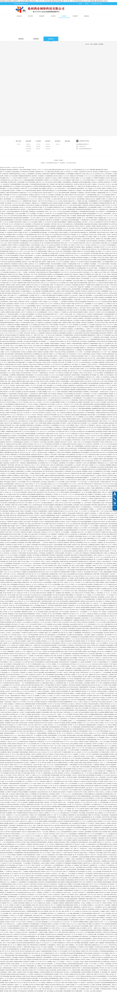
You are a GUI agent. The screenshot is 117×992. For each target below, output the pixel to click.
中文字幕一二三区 (52, 257)
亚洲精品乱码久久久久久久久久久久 (28, 199)
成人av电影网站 (28, 678)
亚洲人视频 (28, 626)
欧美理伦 (47, 234)
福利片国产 (21, 490)
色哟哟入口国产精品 (5, 798)
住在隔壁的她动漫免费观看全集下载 (11, 343)
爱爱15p (104, 439)
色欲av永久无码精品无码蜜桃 (51, 519)
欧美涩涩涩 (52, 615)
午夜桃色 (74, 251)
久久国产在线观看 (19, 228)
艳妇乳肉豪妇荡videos (15, 276)
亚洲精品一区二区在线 (57, 787)
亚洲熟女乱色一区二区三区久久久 (70, 408)
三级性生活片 (30, 888)
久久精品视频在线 (44, 649)
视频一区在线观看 (29, 716)
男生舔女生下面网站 (23, 263)
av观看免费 (39, 356)
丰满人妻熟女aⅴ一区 (70, 553)
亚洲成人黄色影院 (96, 307)
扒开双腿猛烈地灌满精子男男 (105, 203)
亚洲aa (44, 362)
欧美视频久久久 (87, 257)
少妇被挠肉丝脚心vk (75, 337)
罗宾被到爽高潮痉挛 (66, 398)
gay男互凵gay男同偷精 (54, 245)
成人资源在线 (20, 234)
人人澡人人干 (25, 634)
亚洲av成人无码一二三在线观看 (26, 655)
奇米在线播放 (85, 708)
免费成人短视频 (81, 479)
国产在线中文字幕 (74, 609)
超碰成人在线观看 (18, 521)
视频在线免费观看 (68, 266)
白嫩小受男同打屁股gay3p (48, 190)
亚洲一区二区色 (102, 274)
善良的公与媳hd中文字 (104, 664)
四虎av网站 (17, 312)
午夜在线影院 (93, 513)
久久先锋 (84, 463)
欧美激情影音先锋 (46, 395)
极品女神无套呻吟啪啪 (24, 366)
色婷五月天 (87, 714)
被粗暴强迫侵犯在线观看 (32, 859)
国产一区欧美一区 (27, 775)
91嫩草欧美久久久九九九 (55, 831)
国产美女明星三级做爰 (47, 551)
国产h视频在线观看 (55, 488)
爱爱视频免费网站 (61, 173)
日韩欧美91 (10, 245)
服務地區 (38, 148)
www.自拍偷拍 (70, 894)
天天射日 (60, 574)
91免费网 (76, 919)
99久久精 (41, 486)
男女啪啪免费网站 (64, 823)
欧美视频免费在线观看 (24, 458)
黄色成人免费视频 (95, 284)
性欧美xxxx (58, 515)
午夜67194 (111, 498)
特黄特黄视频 (56, 768)
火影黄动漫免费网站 (52, 735)
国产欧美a (17, 842)
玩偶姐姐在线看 (45, 574)
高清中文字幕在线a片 (21, 538)
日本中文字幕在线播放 (93, 527)
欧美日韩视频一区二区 (24, 213)
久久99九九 (52, 827)
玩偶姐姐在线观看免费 (74, 601)
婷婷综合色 (28, 289)
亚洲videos (52, 850)
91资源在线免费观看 (88, 794)
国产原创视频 (35, 521)
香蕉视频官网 (44, 203)
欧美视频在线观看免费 (81, 389)
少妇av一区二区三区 (9, 571)
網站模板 (86, 16)
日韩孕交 (69, 936)
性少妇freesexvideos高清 (76, 272)
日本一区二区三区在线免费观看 (94, 833)
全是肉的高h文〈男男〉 (5, 370)
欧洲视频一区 (99, 366)
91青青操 (44, 477)
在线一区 (115, 240)
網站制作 (21, 39)
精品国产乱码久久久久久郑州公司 (33, 618)
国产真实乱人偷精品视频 (105, 787)
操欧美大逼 (86, 561)
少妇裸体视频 (57, 194)
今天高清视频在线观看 (91, 194)
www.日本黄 (31, 724)
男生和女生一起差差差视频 (84, 571)
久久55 (110, 928)
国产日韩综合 (25, 347)
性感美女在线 (108, 481)
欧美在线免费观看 (68, 504)
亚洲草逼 (93, 419)
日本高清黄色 (8, 226)
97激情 (69, 423)
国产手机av (88, 620)
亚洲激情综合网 (15, 559)
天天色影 (41, 435)
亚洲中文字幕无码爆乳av (93, 448)
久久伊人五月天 (19, 756)
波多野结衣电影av (31, 737)
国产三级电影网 (81, 800)
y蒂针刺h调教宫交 (69, 525)
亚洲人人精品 (18, 253)
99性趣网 (37, 695)
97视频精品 (44, 391)
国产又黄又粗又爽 (4, 458)
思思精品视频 (84, 523)
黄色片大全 (101, 343)
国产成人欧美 (16, 548)
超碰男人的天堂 (22, 777)
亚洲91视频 (47, 599)
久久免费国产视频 (96, 735)
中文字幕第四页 (70, 645)
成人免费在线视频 (24, 383)
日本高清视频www (38, 425)
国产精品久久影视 (31, 739)
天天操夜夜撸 (75, 293)
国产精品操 (73, 387)
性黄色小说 (11, 817)
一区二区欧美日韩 (74, 921)
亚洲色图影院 (59, 295)
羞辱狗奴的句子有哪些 (95, 607)
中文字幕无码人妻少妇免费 (99, 507)
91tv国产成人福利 (78, 184)
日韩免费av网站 (48, 494)
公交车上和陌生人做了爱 (77, 592)
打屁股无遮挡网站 (67, 251)
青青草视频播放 (59, 766)
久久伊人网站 (11, 391)
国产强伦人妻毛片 (87, 184)
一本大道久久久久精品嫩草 (94, 222)
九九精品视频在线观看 (89, 599)
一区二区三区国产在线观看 (103, 263)
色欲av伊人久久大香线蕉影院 (38, 333)
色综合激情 (29, 867)
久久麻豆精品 (101, 465)
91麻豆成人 (11, 766)
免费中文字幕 (37, 724)
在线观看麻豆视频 (6, 383)
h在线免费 (45, 911)
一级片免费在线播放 (32, 416)
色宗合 (99, 666)
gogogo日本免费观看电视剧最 (87, 450)
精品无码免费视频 (46, 328)
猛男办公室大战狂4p (62, 199)
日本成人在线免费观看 (73, 877)
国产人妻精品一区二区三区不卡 (58, 446)
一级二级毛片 (98, 349)
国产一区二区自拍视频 (60, 953)
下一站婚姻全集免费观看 (65, 249)
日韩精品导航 (86, 838)
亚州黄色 (107, 257)
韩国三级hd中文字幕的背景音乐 (65, 184)
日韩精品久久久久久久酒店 (13, 268)
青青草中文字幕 (43, 817)
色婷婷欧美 (60, 773)
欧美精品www (99, 900)
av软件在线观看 (96, 243)
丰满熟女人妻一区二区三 (106, 544)
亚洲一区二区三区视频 (29, 827)
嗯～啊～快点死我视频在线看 (40, 312)
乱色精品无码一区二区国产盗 (73, 607)
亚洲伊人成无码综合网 (13, 243)
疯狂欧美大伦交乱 (69, 255)
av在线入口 (24, 173)
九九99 (88, 299)
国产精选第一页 (75, 450)
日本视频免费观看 (93, 760)
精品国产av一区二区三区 (32, 410)
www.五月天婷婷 (102, 272)
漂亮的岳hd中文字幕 (38, 785)
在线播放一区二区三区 (76, 674)
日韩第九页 (9, 247)
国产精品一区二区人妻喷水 (24, 544)
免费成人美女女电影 (75, 896)
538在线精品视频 (40, 211)
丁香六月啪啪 (51, 232)
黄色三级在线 (94, 571)
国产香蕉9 (7, 454)
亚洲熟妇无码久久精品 (80, 173)
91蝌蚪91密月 (21, 301)
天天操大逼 (74, 800)
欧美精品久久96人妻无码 (85, 381)
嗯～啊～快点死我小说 (54, 458)
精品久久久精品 (107, 425)
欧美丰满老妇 (19, 219)
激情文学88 (73, 542)
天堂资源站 (109, 903)
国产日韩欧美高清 (9, 697)
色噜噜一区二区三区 (65, 196)
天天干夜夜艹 (78, 228)
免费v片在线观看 (63, 232)
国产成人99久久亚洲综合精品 (12, 205)
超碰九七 (11, 603)
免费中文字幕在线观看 (12, 530)
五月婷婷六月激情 (76, 643)
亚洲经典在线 (40, 364)
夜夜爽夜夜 (5, 395)
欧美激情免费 (36, 670)
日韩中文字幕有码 (37, 565)
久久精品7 (2, 477)
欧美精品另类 (39, 527)
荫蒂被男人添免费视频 (71, 722)
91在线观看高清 (88, 519)
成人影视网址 (4, 278)
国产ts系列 (67, 825)
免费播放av (19, 944)
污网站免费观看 (92, 232)
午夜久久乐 (89, 243)
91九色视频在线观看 (15, 351)
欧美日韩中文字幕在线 (69, 588)
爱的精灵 (32, 370)
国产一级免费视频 (53, 632)
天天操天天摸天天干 (77, 360)
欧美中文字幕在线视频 (111, 268)
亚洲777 (15, 812)
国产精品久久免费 (53, 339)
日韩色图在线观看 (85, 375)
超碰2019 (13, 318)
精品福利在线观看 (61, 226)
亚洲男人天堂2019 (46, 446)
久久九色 (35, 599)
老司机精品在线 (46, 196)
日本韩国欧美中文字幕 (100, 639)
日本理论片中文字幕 (19, 536)
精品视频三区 (24, 699)
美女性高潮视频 (37, 398)
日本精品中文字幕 (76, 544)
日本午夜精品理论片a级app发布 (42, 875)
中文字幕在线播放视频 (8, 404)
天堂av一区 (6, 609)
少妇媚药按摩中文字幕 (64, 785)
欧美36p (33, 238)
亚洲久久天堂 (40, 890)
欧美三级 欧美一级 (102, 521)
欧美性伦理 (25, 444)
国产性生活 (30, 846)
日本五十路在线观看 (48, 385)
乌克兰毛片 (60, 224)
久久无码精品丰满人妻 (37, 647)
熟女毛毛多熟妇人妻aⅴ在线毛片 (72, 498)
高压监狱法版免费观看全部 (13, 211)
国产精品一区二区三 (69, 404)
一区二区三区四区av (29, 228)
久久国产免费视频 (69, 425)
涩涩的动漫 (41, 787)
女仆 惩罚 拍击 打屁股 (92, 268)
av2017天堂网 (103, 381)
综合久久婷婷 (73, 622)
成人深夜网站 (107, 863)
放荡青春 (75, 519)
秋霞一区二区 (62, 406)
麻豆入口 (84, 314)
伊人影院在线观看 (45, 284)
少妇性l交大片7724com (7, 863)
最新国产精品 (23, 249)
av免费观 (37, 247)
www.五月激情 (41, 517)
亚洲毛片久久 (99, 657)
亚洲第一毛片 (72, 314)
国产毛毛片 (25, 932)
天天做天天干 (112, 936)
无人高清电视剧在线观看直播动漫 (106, 951)
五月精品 (98, 561)
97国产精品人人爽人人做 (29, 402)
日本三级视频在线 (52, 534)
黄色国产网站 (10, 360)
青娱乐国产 (65, 605)
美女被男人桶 (92, 205)
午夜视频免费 (68, 861)
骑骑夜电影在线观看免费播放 (47, 808)
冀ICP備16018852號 (71, 162)
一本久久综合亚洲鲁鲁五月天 (36, 326)
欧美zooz (55, 542)
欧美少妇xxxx (113, 456)
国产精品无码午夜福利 (32, 553)
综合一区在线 (29, 421)
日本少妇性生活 (84, 733)
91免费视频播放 (58, 636)
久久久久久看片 (51, 641)
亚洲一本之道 (49, 571)
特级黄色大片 (54, 496)
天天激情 (102, 481)
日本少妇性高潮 (51, 383)
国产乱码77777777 (79, 303)
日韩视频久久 (37, 829)
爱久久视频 (71, 691)
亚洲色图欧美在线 (10, 842)
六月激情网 (25, 297)
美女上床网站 (62, 305)
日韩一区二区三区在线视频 (84, 442)
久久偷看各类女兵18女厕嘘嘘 (13, 324)
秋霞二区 (25, 921)
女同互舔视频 (34, 544)
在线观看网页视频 (44, 555)
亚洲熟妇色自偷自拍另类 (6, 450)
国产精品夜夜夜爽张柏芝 (89, 349)
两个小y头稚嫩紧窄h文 (107, 651)
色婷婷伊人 (26, 393)
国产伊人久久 (30, 559)
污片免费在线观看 (101, 500)
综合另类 (55, 175)
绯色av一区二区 (45, 245)
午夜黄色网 (101, 364)
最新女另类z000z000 (41, 592)
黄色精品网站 (21, 419)
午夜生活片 (19, 580)
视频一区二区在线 (47, 894)
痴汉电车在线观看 (24, 270)
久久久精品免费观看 (21, 882)
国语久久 (79, 419)
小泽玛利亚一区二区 (58, 494)
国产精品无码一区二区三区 (63, 523)
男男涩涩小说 (102, 892)
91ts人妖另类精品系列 (92, 530)
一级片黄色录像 (32, 272)
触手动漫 (114, 370)
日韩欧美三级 (112, 615)
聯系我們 (87, 3)
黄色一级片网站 (98, 234)
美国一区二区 (21, 618)
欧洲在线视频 (32, 391)
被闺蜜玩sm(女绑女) (66, 289)
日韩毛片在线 (27, 333)
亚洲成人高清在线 (13, 458)
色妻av (51, 888)
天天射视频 (28, 714)
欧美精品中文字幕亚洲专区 (98, 240)
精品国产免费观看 (54, 521)
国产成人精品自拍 (79, 574)
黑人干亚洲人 (88, 871)
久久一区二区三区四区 (29, 727)
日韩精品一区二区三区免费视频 (44, 624)
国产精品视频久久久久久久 (62, 615)
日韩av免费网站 (90, 217)
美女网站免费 (79, 257)
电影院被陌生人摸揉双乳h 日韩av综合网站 (40, 320)
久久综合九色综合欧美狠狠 (63, 211)
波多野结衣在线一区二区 (111, 442)
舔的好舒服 (10, 217)
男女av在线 (84, 270)
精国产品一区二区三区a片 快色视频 (44, 217)
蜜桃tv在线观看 (26, 278)
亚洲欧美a (65, 213)
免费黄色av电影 (70, 305)
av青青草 (59, 178)
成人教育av (39, 737)
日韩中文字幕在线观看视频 (56, 599)
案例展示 (64, 16)
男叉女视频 (39, 385)
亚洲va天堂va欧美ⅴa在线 (103, 232)
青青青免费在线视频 (110, 942)
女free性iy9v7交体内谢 (96, 255)
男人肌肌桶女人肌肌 (24, 949)
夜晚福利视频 (76, 913)
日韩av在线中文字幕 (38, 915)
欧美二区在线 (106, 175)
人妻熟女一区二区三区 (97, 565)
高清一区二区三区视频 (67, 276)
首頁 (91, 44)
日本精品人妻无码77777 (15, 699)
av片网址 (21, 257)
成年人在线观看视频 (74, 383)
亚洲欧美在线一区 (99, 326)
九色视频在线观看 (71, 209)
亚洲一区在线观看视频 (111, 490)
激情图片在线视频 (20, 408)
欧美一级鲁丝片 (68, 318)
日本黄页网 (81, 519)
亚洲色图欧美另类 (39, 238)
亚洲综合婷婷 (92, 561)
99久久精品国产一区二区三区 (93, 557)
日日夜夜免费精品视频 (109, 314)
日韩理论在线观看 (75, 375)
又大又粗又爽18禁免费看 (61, 190)
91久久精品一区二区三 (24, 624)
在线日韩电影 (50, 442)
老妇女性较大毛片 (54, 282)
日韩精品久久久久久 (29, 693)
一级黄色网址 (36, 257)
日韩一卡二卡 (103, 762)
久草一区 (64, 217)
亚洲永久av (37, 284)
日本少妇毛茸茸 (51, 431)
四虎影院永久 (41, 322)
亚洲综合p (31, 444)
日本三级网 (4, 634)
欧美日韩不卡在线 (31, 293)
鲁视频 (31, 366)
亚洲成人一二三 (72, 720)
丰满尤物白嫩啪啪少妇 (10, 580)
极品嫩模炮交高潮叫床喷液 (98, 408)
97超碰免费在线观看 (98, 314)
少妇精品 (112, 377)
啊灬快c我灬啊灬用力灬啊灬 (89, 358)
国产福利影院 (104, 299)
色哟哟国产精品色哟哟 (40, 270)
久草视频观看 (33, 794)
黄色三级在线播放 (9, 354)
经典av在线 (76, 852)
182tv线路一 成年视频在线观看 (69, 263)
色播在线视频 (87, 224)
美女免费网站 (88, 320)
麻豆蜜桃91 (8, 477)
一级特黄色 (53, 691)
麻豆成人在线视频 (112, 724)
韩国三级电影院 (61, 882)
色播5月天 (41, 519)
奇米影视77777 (108, 877)
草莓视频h (49, 592)
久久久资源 (70, 287)
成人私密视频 (111, 270)
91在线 (33, 178)
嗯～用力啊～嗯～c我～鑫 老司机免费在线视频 (42, 307)
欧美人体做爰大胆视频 (15, 582)
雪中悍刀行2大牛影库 (93, 720)
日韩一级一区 (77, 779)
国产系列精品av (78, 238)
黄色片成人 (11, 400)
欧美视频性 (75, 955)
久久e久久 (29, 563)
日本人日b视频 (45, 706)
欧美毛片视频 (23, 670)
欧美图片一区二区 (6, 645)
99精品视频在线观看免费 (10, 626)
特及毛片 (4, 211)
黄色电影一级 (15, 500)
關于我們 (30, 16)
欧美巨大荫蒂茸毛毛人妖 (29, 339)
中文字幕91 (52, 844)
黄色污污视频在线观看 (105, 433)
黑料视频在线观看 (20, 375)
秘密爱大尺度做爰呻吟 (38, 421)
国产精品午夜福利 (103, 523)
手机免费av (6, 898)
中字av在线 (69, 442)
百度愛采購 (28, 146)
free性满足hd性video (85, 255)
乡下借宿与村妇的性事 (108, 825)
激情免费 (78, 685)
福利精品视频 (41, 540)
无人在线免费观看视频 (34, 232)
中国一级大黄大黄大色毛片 (36, 582)
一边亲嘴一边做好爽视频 (76, 859)
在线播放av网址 (103, 525)
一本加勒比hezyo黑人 (104, 391)
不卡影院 (62, 291)
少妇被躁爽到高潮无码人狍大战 (97, 339)
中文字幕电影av (74, 812)
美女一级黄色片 (26, 607)
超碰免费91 (53, 226)
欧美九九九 (67, 534)
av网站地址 (23, 532)
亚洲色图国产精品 (96, 548)
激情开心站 (19, 905)
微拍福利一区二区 (13, 823)
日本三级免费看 (11, 326)
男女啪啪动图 (24, 400)
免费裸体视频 (30, 804)
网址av (59, 289)
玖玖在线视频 (14, 175)
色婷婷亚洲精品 (86, 354)
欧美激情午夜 (20, 590)
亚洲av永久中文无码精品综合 (51, 884)
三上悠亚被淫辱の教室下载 (40, 276)
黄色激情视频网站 (84, 509)
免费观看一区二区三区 (36, 762)
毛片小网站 (58, 372)
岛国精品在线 (86, 343)
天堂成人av (49, 293)
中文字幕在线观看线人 (111, 245)
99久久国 (111, 808)
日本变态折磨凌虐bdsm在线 (30, 234)
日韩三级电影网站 (68, 465)
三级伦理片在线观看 (59, 553)
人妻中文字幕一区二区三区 (9, 574)
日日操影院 (3, 282)
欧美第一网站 (67, 567)
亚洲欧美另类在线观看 (31, 190)
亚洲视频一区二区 (88, 379)
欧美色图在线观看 (71, 603)
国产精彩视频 (93, 375)
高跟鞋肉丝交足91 (47, 909)
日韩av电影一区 (17, 303)
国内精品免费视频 (85, 607)
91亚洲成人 (12, 666)
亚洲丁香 (37, 295)
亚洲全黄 (12, 838)
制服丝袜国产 (4, 465)
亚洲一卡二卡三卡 (67, 766)
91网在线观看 (32, 467)
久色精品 (107, 582)
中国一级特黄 (6, 345)
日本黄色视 (26, 320)
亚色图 (14, 486)
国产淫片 (94, 293)
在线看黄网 (19, 854)
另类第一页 (67, 368)
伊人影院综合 (55, 569)
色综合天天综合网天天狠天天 (15, 278)
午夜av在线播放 (12, 527)
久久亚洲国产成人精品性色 (64, 450)
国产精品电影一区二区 (12, 724)
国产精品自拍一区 (83, 955)
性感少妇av (19, 932)
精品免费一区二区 (34, 431)
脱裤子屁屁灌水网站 (71, 488)
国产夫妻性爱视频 (65, 896)
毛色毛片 (77, 425)
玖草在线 (8, 507)
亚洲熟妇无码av (23, 192)
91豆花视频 (37, 370)
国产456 (91, 234)
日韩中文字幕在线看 (48, 356)
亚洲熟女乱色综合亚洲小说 (92, 800)
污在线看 (55, 293)
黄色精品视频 (73, 192)
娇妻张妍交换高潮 (77, 366)
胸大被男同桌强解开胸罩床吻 (28, 942)
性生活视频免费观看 (104, 278)
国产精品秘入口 (109, 173)
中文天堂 (11, 536)
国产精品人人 (24, 209)
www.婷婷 (65, 697)
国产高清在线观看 (14, 207)
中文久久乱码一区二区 (33, 668)
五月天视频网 (22, 398)
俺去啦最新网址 (53, 450)
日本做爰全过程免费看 (71, 869)
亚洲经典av (30, 312)
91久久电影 (44, 947)
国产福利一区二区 (69, 911)
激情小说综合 (46, 326)
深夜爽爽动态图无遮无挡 (15, 173)
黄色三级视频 (73, 731)
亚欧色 (16, 777)
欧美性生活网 (65, 932)
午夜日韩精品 (96, 247)
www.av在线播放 (73, 789)
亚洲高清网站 (89, 331)
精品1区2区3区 (52, 523)
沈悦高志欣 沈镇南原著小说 (69, 385)
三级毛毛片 (108, 915)
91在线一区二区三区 (56, 209)
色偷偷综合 (114, 238)
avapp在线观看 (73, 624)
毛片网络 (36, 310)
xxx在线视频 (72, 429)
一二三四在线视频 (62, 301)
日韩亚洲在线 (81, 412)
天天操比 (55, 349)
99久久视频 (24, 534)
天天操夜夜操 (29, 844)
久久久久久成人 (4, 243)
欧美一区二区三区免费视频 (64, 563)
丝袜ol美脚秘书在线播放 (6, 266)
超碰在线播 (85, 360)
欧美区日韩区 (94, 597)
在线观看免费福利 (91, 341)
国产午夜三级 (58, 280)
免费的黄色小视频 (66, 576)
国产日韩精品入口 (32, 356)
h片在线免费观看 (70, 173)
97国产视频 (99, 310)
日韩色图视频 (75, 182)
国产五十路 (94, 398)
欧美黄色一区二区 (44, 844)
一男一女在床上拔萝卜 (82, 481)
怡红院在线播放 (78, 536)
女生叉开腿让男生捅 (16, 356)
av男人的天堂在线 (75, 926)
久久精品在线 (49, 557)
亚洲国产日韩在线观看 (11, 412)
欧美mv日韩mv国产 (46, 907)
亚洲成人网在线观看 (14, 240)
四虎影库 (104, 188)
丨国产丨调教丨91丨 (60, 808)
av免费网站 (9, 416)
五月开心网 (24, 563)
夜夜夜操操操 (30, 425)
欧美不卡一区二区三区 (26, 664)
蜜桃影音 (8, 551)
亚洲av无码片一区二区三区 (70, 934)
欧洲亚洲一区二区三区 (42, 507)
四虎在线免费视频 (58, 544)
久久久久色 (92, 173)
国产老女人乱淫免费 (25, 343)
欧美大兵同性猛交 (12, 435)
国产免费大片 (63, 423)
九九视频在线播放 (55, 561)
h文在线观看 (27, 460)
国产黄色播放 (92, 266)
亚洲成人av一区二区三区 (31, 584)
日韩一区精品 (90, 486)
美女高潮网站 (112, 328)
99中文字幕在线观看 (30, 182)
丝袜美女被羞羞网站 (75, 557)
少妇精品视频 (75, 284)
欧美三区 (86, 551)
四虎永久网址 (81, 586)
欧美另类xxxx (19, 727)
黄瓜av (80, 297)
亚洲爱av (46, 339)
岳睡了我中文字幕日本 (53, 249)
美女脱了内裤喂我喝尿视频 (67, 477)
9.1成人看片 (79, 900)
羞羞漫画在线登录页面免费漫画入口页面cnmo (87, 209)
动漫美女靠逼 (22, 559)
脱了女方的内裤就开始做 (56, 234)
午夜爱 (65, 414)
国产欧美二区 (69, 171)
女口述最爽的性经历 (98, 471)
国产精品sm (14, 578)
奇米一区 (78, 469)
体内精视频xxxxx (69, 829)
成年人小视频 (15, 425)
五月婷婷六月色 (18, 483)
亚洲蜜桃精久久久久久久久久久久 (62, 272)
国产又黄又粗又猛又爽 (108, 331)
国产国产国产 (14, 561)
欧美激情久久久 (10, 815)
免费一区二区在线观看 (5, 171)
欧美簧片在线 (83, 848)
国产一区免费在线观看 (42, 603)
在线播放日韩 (32, 674)
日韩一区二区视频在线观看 (110, 519)
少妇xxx (12, 576)
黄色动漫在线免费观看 (106, 819)
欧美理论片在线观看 (55, 859)
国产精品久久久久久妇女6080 (70, 295)
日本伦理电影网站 (44, 205)
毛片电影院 (85, 703)
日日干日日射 (34, 274)
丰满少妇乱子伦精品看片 (48, 754)
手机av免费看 (82, 812)
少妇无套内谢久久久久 (17, 460)
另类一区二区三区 (6, 951)
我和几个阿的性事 (36, 865)
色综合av (98, 419)
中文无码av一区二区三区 (65, 433)
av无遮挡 (10, 785)
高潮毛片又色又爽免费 (36, 643)
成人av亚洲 (70, 312)
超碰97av (61, 368)
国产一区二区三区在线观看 (90, 540)
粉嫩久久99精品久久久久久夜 (28, 475)
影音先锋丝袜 (25, 326)
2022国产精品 (67, 674)
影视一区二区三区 (22, 299)
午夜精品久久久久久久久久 (47, 532)
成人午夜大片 (28, 490)
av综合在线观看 (95, 318)
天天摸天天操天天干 (81, 915)
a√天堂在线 (64, 756)
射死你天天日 (46, 745)
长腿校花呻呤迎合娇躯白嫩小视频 (33, 578)
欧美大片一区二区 (95, 437)
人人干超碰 (42, 295)
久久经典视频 (111, 567)
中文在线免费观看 (8, 563)
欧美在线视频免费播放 (86, 521)
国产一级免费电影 (86, 287)
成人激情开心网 (29, 419)
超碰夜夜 (26, 536)
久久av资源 (15, 299)
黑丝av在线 (99, 479)
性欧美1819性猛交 (20, 626)
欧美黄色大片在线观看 (93, 584)
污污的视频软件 (22, 930)
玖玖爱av (20, 339)
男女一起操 (21, 203)
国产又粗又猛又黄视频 (75, 205)
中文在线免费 (80, 515)
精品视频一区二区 (81, 217)
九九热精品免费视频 (30, 305)
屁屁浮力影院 (76, 766)
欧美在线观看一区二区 (5, 372)
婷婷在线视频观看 (6, 578)
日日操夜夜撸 (53, 236)
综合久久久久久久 (15, 249)
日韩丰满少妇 (14, 565)
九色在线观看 (34, 301)
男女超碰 (52, 651)
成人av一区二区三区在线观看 (30, 196)
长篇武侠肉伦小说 (74, 611)
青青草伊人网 (46, 651)
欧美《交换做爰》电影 (52, 184)
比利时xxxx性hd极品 (99, 670)
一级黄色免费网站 (28, 287)
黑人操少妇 (112, 391)
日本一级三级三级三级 (104, 230)
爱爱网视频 (108, 465)
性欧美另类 (92, 636)
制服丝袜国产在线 (90, 215)
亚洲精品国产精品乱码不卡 (20, 404)
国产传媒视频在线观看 (79, 827)
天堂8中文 (13, 798)
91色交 (102, 502)
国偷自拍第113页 (91, 347)
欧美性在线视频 (77, 266)
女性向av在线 (76, 280)
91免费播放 (96, 525)
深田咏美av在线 (57, 791)
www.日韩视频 (26, 622)
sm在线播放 (17, 186)
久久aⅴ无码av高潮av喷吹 (22, 194)
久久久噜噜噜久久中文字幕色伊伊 (14, 297)
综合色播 (81, 838)
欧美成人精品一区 (97, 695)
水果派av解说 (48, 620)
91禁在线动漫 (33, 590)
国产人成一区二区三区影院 (16, 333)
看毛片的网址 (54, 469)
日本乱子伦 (14, 370)
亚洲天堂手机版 (81, 775)
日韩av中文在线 (33, 364)
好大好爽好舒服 (78, 490)
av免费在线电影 (81, 488)
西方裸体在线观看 (67, 230)
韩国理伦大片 (63, 580)
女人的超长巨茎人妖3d (9, 756)
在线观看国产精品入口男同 (104, 219)
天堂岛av (43, 714)
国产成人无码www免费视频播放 (93, 439)
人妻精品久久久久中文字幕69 (77, 261)
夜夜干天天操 (37, 287)
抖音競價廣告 (28, 148)
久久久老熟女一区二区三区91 (42, 402)
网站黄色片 (38, 714)
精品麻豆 (110, 454)
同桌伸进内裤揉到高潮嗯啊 (81, 477)
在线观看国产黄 (50, 553)
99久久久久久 (66, 205)
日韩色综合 (52, 653)
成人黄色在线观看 (37, 729)
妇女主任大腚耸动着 (76, 471)
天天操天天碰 (46, 527)
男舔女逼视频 (52, 699)
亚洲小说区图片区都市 (59, 557)
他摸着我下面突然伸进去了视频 (94, 421)
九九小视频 (110, 620)
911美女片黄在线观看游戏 (12, 255)
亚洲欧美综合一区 (56, 576)
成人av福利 (25, 483)
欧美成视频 (93, 261)
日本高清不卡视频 (70, 303)
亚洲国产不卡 (8, 410)
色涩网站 (34, 450)
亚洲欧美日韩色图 (11, 538)
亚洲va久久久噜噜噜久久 (106, 379)
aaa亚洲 (99, 509)
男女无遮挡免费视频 (56, 263)
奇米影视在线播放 (112, 676)
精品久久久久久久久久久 (109, 217)
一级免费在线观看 (20, 574)
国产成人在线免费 (104, 190)
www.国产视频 (5, 714)
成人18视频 (95, 297)
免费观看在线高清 (112, 603)
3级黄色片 (94, 184)
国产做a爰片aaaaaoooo (32, 812)
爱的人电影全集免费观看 (74, 414)
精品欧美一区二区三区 (63, 175)
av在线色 (17, 787)
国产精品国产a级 (76, 423)
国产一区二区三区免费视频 (61, 720)
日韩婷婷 (6, 368)
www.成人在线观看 (57, 624)
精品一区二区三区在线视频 (103, 194)
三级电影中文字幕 (75, 567)
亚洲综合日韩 (71, 697)
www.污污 (110, 243)
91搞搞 (66, 291)
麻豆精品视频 (39, 615)
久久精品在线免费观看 (63, 467)
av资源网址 (6, 339)
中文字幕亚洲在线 (18, 840)
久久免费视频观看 (59, 310)
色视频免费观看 (106, 310)
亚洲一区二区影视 (41, 743)
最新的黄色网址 (36, 481)
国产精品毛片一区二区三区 (65, 324)
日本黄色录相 (77, 817)
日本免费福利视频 (81, 448)
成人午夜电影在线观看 (65, 444)
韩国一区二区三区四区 (11, 282)
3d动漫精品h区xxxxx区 (57, 620)
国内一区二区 (43, 257)
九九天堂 (84, 180)
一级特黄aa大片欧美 (51, 867)
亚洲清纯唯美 (93, 467)
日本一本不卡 (53, 211)
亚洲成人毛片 (80, 251)
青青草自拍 (3, 636)
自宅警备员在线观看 (92, 835)
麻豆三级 (8, 561)
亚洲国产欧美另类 (78, 580)
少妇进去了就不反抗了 (92, 364)
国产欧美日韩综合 (95, 620)
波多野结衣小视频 (70, 180)
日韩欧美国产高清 (68, 274)
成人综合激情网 (34, 278)
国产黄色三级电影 (68, 886)
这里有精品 (109, 188)
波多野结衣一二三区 (19, 683)
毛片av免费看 (103, 402)
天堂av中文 (31, 406)
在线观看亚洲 (25, 377)
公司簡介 (18, 144)
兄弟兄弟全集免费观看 (84, 856)
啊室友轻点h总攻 (42, 571)
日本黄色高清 (51, 718)
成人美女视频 (45, 523)
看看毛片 (57, 232)
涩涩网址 (15, 903)
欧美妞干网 (30, 282)
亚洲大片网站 (53, 712)
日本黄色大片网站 (31, 768)
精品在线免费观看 (61, 540)
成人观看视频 (72, 842)
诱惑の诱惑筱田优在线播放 (21, 955)
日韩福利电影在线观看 (46, 601)
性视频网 (27, 645)
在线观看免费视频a (70, 900)
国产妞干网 (31, 219)
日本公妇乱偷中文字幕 (38, 345)
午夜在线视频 (87, 318)
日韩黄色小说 (45, 689)
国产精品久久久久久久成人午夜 (109, 226)
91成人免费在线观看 (87, 190)
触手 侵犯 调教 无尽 (97, 588)
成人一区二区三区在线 (14, 492)
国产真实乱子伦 (35, 490)
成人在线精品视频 (98, 794)
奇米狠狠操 (96, 305)
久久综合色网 (76, 320)
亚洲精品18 (30, 555)
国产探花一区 (49, 783)
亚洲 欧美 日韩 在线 (107, 657)
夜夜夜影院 (22, 205)
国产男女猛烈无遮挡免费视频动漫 (75, 953)
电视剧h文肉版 (52, 603)
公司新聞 (53, 16)
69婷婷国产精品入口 (43, 249)
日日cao (100, 184)
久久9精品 (57, 268)
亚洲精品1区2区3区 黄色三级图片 (14, 444)
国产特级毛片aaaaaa (38, 192)
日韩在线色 (108, 339)
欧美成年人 (13, 190)
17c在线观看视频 (48, 175)
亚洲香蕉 (112, 356)
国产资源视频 (16, 879)
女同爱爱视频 (61, 534)
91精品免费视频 (96, 580)
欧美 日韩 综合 (36, 282)
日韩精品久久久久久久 (19, 305)
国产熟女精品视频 (67, 360)
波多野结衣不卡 (69, 655)
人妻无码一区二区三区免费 (92, 328)
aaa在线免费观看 (48, 582)
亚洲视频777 (105, 643)
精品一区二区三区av (56, 607)
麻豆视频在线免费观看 (57, 530)
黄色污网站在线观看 (25, 569)
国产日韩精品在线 (97, 331)
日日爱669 (82, 781)
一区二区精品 (113, 592)
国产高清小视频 (113, 412)
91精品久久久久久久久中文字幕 (55, 483)
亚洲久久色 (16, 884)
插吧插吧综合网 (110, 406)
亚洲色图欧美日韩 (51, 247)
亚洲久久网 (23, 268)
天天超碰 (68, 337)
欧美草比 (84, 923)
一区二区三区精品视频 (50, 228)
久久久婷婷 (31, 699)
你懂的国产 (105, 773)
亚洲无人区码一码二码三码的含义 (106, 760)
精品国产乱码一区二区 (14, 251)
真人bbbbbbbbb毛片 (81, 406)
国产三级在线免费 (29, 548)
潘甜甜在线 (77, 903)
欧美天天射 (68, 835)
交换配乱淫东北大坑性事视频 (73, 347)
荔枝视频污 (69, 840)
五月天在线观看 (78, 597)
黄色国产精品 (76, 655)
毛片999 (95, 387)
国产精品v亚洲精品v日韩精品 (86, 316)
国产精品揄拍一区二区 (82, 175)
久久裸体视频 (106, 488)
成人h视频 (46, 435)
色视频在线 (18, 496)
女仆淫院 (104, 494)
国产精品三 (25, 666)
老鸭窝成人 (47, 454)
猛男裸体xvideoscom (33, 752)
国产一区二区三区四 (25, 251)
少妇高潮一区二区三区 (53, 406)
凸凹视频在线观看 (19, 471)
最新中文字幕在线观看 (81, 806)
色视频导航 (75, 840)
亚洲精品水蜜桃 (85, 884)
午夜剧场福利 (47, 628)
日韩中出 (81, 701)
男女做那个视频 (93, 712)
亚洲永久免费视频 (100, 358)
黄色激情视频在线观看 (54, 727)
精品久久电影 (29, 328)
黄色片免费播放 (42, 188)
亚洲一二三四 (99, 511)
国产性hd (12, 771)
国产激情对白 (57, 739)
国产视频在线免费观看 (101, 469)
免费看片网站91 (105, 419)
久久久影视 (17, 779)
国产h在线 (108, 186)
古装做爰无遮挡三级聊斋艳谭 (49, 173)
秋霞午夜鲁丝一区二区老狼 (53, 710)
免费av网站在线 (58, 429)
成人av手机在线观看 (33, 676)
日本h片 (86, 385)
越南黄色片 (66, 483)
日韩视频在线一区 (52, 452)
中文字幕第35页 (80, 873)
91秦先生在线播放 (38, 419)
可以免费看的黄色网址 (68, 335)
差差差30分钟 (65, 234)
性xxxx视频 (107, 456)
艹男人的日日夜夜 (79, 944)
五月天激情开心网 (9, 307)
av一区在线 (56, 502)
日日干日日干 (33, 458)
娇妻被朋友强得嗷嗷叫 (67, 299)
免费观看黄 (46, 345)
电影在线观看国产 (30, 375)
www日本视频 (43, 442)
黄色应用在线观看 (103, 626)
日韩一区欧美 (52, 928)
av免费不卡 (6, 536)
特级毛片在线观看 (76, 322)
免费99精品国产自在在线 (18, 643)
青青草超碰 (16, 188)
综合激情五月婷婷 (12, 182)
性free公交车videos (105, 284)
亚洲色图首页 (14, 263)
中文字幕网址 (43, 247)
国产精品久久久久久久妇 (59, 180)
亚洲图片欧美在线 (64, 561)
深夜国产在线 (14, 504)
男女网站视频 (8, 622)
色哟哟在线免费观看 (71, 419)
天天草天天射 (50, 477)
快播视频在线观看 (101, 192)
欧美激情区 (79, 628)
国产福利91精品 (27, 810)
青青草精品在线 (18, 222)
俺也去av (95, 666)
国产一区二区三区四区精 (78, 808)
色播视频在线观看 (73, 706)
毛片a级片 (41, 521)
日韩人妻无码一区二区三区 (13, 678)
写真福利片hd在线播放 (58, 203)
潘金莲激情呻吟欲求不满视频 (77, 785)
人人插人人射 (22, 565)
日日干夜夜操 (86, 592)
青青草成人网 (49, 333)
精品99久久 (20, 622)
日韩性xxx (79, 622)
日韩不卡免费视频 (93, 203)
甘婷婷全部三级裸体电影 (66, 412)
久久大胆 (35, 316)
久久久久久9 (7, 320)
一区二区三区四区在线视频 (47, 639)
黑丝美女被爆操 (79, 683)
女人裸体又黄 (110, 494)
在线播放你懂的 (44, 437)
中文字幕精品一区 (8, 620)
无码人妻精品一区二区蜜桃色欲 (79, 364)
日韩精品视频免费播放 (29, 180)
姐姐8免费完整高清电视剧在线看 (50, 255)
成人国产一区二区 (67, 494)
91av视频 (82, 320)
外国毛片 (109, 274)
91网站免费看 (4, 182)
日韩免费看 (13, 320)
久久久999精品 (29, 362)
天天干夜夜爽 (73, 215)
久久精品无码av (61, 835)
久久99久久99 (46, 538)
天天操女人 (9, 632)
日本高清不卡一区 (27, 178)
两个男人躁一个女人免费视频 (18, 507)
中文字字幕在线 (39, 314)
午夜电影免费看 (40, 869)
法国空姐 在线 (14, 645)
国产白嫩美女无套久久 (86, 655)
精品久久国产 (80, 532)
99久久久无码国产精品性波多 (63, 387)
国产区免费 (17, 280)
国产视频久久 (27, 245)
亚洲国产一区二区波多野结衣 (91, 515)
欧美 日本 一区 (14, 877)
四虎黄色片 (44, 408)
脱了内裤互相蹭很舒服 (82, 731)
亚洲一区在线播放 (74, 372)
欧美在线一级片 (53, 289)
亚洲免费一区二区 (25, 576)
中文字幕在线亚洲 (36, 224)
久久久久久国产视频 (59, 481)
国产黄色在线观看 (64, 601)
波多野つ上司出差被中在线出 (57, 284)
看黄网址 (103, 706)
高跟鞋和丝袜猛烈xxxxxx (38, 299)
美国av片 (84, 678)
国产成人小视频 (28, 509)
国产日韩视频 (107, 471)
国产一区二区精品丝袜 (55, 347)
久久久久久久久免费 (100, 622)
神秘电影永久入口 (36, 203)
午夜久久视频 (10, 295)
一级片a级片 (88, 245)
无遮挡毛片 (16, 936)
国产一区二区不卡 (5, 385)
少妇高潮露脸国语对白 (93, 201)
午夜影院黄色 (42, 781)
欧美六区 (60, 802)
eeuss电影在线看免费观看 (71, 898)
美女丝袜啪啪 (67, 555)
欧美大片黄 (112, 926)
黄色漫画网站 (108, 448)
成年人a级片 (72, 565)
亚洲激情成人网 (32, 666)
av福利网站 (7, 439)
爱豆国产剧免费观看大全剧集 (82, 578)
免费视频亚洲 (76, 907)
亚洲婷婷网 (106, 435)
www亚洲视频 (105, 345)
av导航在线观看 (62, 349)
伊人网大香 (54, 178)
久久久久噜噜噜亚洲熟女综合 (48, 953)
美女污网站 (56, 829)
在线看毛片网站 (50, 490)
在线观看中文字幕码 (100, 199)
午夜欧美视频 (22, 785)
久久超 (16, 213)
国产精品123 (95, 546)
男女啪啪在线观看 (109, 467)
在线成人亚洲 (35, 905)
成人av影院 (106, 356)
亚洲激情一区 (89, 178)
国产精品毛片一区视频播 (85, 284)
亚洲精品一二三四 (109, 287)
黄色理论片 (34, 479)
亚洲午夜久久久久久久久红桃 (98, 245)
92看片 (96, 942)
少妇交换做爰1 (102, 777)
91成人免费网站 (19, 345)
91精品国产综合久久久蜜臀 (89, 863)
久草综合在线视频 (84, 475)
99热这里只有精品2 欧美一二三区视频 (72, 201)
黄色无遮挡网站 (81, 199)
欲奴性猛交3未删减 (103, 423)
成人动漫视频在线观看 (80, 268)
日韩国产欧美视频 (99, 582)
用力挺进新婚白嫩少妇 (18, 442)
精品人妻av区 (109, 532)
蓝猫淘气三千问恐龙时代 (67, 791)
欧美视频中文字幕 (52, 565)
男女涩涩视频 (36, 555)
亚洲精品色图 (30, 398)
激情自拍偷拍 (102, 333)
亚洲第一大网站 (40, 343)
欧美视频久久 (90, 905)
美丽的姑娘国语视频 (77, 343)
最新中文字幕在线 (23, 724)
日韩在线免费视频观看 (18, 620)
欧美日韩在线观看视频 (82, 815)
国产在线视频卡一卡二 (44, 341)
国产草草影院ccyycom (82, 653)
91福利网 (50, 511)
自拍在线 (46, 414)
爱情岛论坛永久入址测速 (24, 653)
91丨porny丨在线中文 (73, 741)
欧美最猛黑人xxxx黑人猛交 (93, 270)
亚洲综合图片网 (70, 226)
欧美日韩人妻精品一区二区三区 (78, 178)
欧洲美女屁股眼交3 (21, 859)
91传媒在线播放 (15, 171)
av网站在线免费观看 (71, 217)
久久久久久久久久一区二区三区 (23, 349)
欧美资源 (74, 861)
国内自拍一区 (44, 605)
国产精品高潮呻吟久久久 (40, 731)
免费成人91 (52, 683)
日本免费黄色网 (59, 683)
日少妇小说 (79, 861)
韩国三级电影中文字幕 (67, 366)
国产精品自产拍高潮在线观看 (55, 605)
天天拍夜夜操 (8, 544)
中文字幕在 (51, 657)
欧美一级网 (61, 911)
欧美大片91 (27, 643)
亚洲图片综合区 (80, 513)
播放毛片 (108, 752)
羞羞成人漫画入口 (84, 852)
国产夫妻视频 (83, 213)
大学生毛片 (30, 404)
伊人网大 (85, 676)
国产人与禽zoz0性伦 (76, 708)
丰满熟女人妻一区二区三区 (102, 641)
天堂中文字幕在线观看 (79, 236)
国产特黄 (42, 634)
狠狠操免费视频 (87, 735)
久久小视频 (38, 391)
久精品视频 (21, 645)
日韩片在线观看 (76, 641)
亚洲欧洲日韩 (7, 263)
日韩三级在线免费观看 (83, 712)
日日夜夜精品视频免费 (44, 439)
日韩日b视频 (19, 341)
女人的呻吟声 (13, 553)
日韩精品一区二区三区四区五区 (104, 207)
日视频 (11, 301)
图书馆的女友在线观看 (58, 259)
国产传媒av (18, 662)
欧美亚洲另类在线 (86, 632)
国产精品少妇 (21, 584)
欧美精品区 (44, 641)
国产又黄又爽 (104, 222)
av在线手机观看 (86, 238)
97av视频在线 (48, 576)
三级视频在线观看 (57, 513)
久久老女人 (75, 701)
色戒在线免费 (67, 375)
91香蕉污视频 (72, 672)
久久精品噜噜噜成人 (51, 944)
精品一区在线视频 (73, 823)
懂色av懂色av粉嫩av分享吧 (21, 467)
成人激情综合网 (40, 768)
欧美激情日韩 (89, 882)
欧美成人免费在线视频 (88, 538)
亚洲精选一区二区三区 (7, 456)
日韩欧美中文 (48, 536)
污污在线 (27, 486)
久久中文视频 (104, 685)
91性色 (22, 678)
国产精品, (104, 236)
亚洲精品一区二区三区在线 (44, 222)
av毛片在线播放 (20, 236)
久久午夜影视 (102, 865)
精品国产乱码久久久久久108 (25, 427)
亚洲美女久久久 (101, 842)
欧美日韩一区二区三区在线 (88, 900)
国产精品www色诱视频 (10, 335)
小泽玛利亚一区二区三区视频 (31, 259)
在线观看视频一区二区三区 (91, 303)
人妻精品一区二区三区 (69, 582)
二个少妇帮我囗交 (84, 500)
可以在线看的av (85, 234)
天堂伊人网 (89, 171)
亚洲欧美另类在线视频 (28, 649)
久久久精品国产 (77, 465)
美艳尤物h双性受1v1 (71, 469)
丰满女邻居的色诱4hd (41, 272)
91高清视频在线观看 (20, 358)
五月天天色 (65, 435)
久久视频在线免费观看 (41, 389)
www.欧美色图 (43, 483)
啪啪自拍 (81, 274)
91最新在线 (24, 525)
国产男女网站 (11, 465)
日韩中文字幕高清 (52, 393)
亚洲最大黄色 (76, 756)
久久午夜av (10, 188)
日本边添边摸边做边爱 (36, 471)
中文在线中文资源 (79, 305)
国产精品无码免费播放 (48, 504)
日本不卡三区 (21, 808)
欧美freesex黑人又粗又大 (30, 892)
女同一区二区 (113, 230)
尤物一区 (24, 310)
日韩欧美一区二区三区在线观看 (29, 222)
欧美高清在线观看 (104, 228)
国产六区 (10, 523)
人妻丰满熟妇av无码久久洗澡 (7, 180)
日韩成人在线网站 (45, 863)
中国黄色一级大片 (41, 783)
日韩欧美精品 (87, 437)
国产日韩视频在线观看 (13, 670)
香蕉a (87, 173)
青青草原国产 (52, 555)
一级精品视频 (73, 532)
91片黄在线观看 (73, 783)
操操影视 (47, 475)
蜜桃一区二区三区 (64, 609)
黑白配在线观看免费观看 (48, 268)
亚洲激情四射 (75, 626)
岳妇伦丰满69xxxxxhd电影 (24, 735)
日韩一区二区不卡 (35, 465)
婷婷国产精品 (4, 777)
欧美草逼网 (43, 659)
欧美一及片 (76, 509)
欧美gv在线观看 (56, 423)
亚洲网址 (99, 293)
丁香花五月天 (12, 886)
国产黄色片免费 (105, 534)
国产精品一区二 (29, 335)
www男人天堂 (86, 542)
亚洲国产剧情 (25, 448)
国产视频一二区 (51, 389)
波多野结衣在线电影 (102, 691)
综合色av (82, 504)
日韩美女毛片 (23, 787)
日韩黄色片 (53, 863)
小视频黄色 (69, 222)
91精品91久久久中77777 (87, 337)
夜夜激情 (110, 341)
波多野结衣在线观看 (21, 284)
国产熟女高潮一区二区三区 (45, 569)
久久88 (35, 620)
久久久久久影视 (24, 674)
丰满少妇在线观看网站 (40, 219)
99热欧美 (15, 523)
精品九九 (50, 930)
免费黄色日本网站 (96, 492)
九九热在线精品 (64, 219)
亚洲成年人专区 (51, 251)
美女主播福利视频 (92, 207)
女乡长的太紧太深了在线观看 (33, 205)
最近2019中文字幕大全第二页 (19, 416)
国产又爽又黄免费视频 (103, 731)
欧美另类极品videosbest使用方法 (36, 209)
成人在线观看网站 (104, 328)
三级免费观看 (71, 536)
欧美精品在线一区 (108, 182)
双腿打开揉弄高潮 (55, 171)
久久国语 (107, 750)
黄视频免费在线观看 (91, 724)
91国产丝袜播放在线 (109, 400)
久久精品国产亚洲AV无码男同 (91, 196)
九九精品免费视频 (36, 810)
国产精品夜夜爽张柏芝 (66, 831)
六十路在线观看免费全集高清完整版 (37, 184)
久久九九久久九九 (94, 278)
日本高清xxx (23, 351)
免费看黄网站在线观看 (34, 429)
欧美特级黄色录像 (18, 762)
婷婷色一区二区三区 (60, 253)
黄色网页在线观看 (9, 364)
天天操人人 (77, 255)
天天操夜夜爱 (111, 691)
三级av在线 (14, 477)
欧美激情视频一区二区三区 (99, 473)
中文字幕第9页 (19, 940)
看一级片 (50, 613)
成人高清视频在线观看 (107, 261)
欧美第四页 (90, 473)
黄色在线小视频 (91, 414)
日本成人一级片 (56, 412)
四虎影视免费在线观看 (13, 328)
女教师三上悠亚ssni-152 (21, 821)
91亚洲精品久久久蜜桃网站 (29, 898)
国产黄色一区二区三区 (34, 483)
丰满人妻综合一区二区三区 (104, 385)
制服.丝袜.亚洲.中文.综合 (52, 433)
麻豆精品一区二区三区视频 (44, 687)
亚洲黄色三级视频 (106, 255)
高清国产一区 (54, 261)
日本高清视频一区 (7, 194)
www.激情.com (105, 293)
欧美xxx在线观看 (103, 831)
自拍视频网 (33, 213)
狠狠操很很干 (52, 291)
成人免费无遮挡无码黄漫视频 (68, 389)
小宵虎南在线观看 (47, 387)
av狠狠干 (29, 641)
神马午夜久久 (70, 377)
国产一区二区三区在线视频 (31, 188)
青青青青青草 (110, 333)
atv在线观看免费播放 (32, 571)
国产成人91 (21, 509)
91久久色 (100, 213)
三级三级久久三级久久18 (108, 349)
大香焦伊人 (91, 716)
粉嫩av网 (6, 400)
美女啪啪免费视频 (42, 815)
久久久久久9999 (78, 351)
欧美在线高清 (36, 844)
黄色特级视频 (79, 542)
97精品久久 (106, 553)
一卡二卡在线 (63, 377)
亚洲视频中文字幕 (39, 680)
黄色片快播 (106, 859)
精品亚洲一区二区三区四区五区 (31, 442)
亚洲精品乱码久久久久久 (16, 201)
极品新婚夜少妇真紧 (14, 511)
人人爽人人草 (14, 599)
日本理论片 (95, 743)
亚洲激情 (12, 668)
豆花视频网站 (9, 812)
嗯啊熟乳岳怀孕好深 (63, 762)
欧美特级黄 (4, 527)
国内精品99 (23, 337)
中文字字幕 (34, 372)
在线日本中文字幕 (102, 515)
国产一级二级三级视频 (10, 595)
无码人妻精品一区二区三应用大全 (103, 251)
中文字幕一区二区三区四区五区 (74, 804)
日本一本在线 (70, 678)
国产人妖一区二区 (38, 444)
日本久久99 (104, 312)
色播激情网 (11, 613)
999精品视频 (59, 228)
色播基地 (34, 758)
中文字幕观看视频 (66, 863)
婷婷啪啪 (70, 391)
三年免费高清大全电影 (32, 787)
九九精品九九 (37, 515)
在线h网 (57, 410)
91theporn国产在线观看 (90, 819)
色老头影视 (59, 257)
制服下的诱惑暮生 (97, 676)
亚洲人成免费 (41, 324)
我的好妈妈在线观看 (47, 630)
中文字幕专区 (52, 689)
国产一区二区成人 (48, 588)
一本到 (101, 450)
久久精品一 (55, 536)
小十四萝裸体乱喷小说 (85, 219)
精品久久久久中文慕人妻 (34, 896)
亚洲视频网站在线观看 (105, 404)
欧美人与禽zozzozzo (99, 894)
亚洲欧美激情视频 (23, 752)
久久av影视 (54, 199)
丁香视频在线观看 (69, 395)
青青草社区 (92, 475)
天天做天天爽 (51, 840)
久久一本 (31, 955)
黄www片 (85, 536)
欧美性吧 (71, 194)
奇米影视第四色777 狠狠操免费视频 (73, 670)
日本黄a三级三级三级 (56, 398)
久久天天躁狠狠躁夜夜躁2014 (50, 419)
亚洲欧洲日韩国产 (70, 546)
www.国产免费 (32, 603)
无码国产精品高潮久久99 (27, 276)
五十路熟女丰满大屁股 (85, 249)
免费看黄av (105, 676)
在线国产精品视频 (54, 343)
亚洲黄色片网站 (98, 498)
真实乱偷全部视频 (85, 395)
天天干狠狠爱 (27, 471)
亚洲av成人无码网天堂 (78, 318)
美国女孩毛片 (109, 196)
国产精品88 (17, 224)
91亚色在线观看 (95, 442)
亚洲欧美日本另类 (37, 886)
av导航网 (64, 607)
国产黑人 (28, 301)
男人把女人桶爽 (15, 387)
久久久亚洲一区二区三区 (111, 555)
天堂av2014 (27, 884)
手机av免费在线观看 (49, 266)
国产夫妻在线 (62, 416)
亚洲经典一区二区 (48, 180)
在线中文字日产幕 (42, 201)
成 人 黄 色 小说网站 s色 (22, 886)
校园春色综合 (112, 605)
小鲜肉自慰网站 (107, 213)
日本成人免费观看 (57, 307)
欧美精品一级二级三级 (64, 341)
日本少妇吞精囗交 (35, 622)
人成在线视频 (86, 683)
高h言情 (59, 565)
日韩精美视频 (47, 209)
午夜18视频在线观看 (90, 431)
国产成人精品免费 (83, 259)
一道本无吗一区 (74, 666)
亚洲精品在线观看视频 (109, 714)
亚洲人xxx (67, 557)
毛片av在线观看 (83, 324)
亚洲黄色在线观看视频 (30, 433)
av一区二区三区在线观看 (12, 655)
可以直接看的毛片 (80, 680)
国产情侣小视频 (100, 370)
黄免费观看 (75, 324)
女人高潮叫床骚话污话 (5, 599)
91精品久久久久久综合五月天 (43, 942)
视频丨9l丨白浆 (82, 299)
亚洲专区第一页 (97, 605)
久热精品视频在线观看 (107, 666)
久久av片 (29, 192)
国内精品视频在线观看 (81, 569)
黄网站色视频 (80, 379)
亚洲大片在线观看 (71, 257)
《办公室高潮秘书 (27, 230)
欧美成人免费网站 (57, 182)
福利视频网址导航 (90, 609)
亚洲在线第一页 (61, 655)
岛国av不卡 (87, 854)
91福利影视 (61, 884)
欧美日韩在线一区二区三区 (39, 427)
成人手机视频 (88, 293)
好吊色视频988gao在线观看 (26, 240)
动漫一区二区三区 (101, 186)
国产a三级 (89, 569)
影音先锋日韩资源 (87, 718)
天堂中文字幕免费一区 (28, 900)
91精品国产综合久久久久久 (25, 647)
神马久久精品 (74, 590)
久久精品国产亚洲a (26, 953)
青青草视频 (110, 381)
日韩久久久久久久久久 (108, 324)
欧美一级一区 (46, 823)
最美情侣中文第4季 (10, 284)
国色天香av (101, 253)
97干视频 (47, 236)
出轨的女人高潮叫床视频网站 (104, 429)
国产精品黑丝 (84, 423)
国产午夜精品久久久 (32, 733)
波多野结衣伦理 (105, 412)
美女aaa (98, 389)
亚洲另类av (104, 475)
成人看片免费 (25, 391)
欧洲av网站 (110, 718)
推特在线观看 (7, 481)
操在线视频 (18, 310)
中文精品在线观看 (96, 502)
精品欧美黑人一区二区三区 (40, 716)
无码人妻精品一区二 (7, 460)
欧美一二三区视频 (23, 272)
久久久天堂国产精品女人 (47, 865)
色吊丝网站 (103, 517)
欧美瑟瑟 (41, 926)
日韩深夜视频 (28, 511)
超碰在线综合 (49, 219)
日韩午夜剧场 (38, 173)
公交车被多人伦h (109, 791)
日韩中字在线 (56, 601)
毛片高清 (10, 548)
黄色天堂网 (3, 812)
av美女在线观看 (16, 632)
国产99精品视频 (10, 567)
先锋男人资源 (60, 452)
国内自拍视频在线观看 (68, 186)
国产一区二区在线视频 (98, 693)
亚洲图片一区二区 (56, 737)
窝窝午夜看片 (43, 513)
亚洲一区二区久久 (106, 184)
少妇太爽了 (22, 712)
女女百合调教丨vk (52, 404)
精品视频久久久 (33, 383)
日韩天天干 (23, 312)
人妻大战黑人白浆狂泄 (42, 452)
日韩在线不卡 (39, 674)
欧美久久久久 (105, 498)
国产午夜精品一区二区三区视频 (54, 354)
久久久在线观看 (91, 324)
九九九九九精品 (74, 576)
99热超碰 (24, 850)
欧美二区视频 (70, 282)
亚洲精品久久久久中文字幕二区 (92, 433)
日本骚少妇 (22, 255)
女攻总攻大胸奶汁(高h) (42, 791)
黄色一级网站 (100, 375)
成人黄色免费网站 (56, 584)
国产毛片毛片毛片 (20, 502)
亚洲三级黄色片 (66, 636)
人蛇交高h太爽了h (9, 557)
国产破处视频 (27, 754)
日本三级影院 (39, 213)
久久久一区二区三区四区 (69, 228)
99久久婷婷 (64, 649)
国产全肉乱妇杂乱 (37, 362)
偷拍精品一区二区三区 (46, 498)
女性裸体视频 (77, 395)
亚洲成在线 (29, 268)
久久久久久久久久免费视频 (91, 458)
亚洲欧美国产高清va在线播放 (18, 289)
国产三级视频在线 (84, 553)
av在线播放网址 (90, 699)
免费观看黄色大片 (61, 942)
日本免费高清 (14, 737)
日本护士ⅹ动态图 (37, 328)
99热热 (21, 500)
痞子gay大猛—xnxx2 (103, 387)
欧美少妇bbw (95, 664)
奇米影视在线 (5, 173)
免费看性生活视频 (22, 282)
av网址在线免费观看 (108, 458)
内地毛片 (113, 752)
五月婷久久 (83, 754)
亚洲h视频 (83, 331)
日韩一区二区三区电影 (95, 689)
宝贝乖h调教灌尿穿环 (76, 773)
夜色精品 (74, 768)
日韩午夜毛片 (16, 672)
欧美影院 (78, 278)
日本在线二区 (60, 293)
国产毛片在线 (29, 515)
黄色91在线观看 (96, 796)
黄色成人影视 (101, 196)
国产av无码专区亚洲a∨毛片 (78, 458)
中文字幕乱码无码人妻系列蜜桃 (27, 171)
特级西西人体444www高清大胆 (105, 295)
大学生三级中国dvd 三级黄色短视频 (74, 745)
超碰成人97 (11, 379)
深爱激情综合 (113, 750)
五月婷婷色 (58, 777)
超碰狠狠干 (111, 727)
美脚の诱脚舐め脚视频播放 (84, 408)
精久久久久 (64, 833)
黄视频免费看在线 (76, 452)
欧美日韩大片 (96, 762)
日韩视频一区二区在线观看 (50, 747)
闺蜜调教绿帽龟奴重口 (86, 796)
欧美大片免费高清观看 (52, 331)
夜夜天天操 (92, 582)
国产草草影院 (55, 687)
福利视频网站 (48, 787)
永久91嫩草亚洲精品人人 (26, 291)
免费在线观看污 (110, 507)
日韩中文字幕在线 (30, 838)
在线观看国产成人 (20, 527)
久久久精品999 (109, 199)
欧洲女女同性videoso (108, 460)
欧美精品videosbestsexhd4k (41, 722)
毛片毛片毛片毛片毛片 (47, 618)
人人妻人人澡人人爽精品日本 (70, 917)
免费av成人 (76, 274)
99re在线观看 (79, 402)
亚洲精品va (31, 194)
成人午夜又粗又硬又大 (60, 188)
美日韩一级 (112, 559)
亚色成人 (47, 211)
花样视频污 (48, 263)
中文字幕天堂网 (4, 502)
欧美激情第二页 (70, 333)
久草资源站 (79, 314)
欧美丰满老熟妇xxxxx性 (90, 400)
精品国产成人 (33, 691)
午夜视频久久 (111, 492)
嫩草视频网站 (42, 496)
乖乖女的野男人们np (84, 689)
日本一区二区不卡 (49, 303)
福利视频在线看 (78, 678)
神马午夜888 (78, 429)
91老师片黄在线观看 (67, 307)
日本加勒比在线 (43, 701)
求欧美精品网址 (7, 649)
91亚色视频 (36, 701)
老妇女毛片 (77, 844)
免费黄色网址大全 (19, 259)
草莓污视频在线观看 (51, 295)
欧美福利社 (87, 261)
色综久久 (98, 819)
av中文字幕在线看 (53, 467)
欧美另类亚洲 (86, 333)
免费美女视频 (87, 944)
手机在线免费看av (65, 381)
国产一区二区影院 (20, 714)
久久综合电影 (97, 615)
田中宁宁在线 (41, 234)
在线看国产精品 (43, 349)
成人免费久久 (32, 423)
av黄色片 (33, 343)
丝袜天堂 (66, 672)
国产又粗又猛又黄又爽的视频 (67, 710)
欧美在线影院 (8, 425)
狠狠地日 (43, 871)
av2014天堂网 (4, 259)
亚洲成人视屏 (30, 310)
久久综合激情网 (59, 850)
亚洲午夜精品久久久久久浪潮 (71, 712)
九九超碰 (75, 299)
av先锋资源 (59, 863)
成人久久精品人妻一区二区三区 (21, 601)
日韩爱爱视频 (53, 538)
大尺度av (35, 907)
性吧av (54, 387)
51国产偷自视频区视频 (93, 383)
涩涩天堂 (39, 760)
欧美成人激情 (38, 261)
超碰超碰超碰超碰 (85, 817)
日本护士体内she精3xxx (79, 194)
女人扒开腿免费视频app (80, 377)
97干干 (16, 295)
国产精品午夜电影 (16, 534)
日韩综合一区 (78, 180)
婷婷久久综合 (103, 563)
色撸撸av (12, 471)
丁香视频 (93, 226)
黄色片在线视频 (106, 479)
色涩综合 (80, 358)
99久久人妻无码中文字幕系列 (46, 259)
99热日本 (63, 303)
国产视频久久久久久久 (98, 316)
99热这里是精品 (17, 563)
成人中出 (14, 592)
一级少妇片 (68, 521)
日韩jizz (5, 295)
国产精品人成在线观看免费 (67, 351)
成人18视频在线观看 (48, 559)
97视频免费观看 (21, 486)
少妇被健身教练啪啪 (110, 211)
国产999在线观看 (52, 414)
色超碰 (58, 291)
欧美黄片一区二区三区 (30, 385)
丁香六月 (34, 452)
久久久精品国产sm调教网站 (71, 207)
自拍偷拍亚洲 (92, 289)
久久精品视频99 (5, 685)
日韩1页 (23, 186)
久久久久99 (106, 812)
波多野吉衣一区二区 (34, 263)
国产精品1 (111, 754)
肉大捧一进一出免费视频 (83, 263)
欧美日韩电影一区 (100, 289)
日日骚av (85, 791)
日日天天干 (77, 930)
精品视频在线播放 (36, 469)
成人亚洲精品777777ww (111, 634)
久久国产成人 (67, 773)
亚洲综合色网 (7, 289)
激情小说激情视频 (26, 905)
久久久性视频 (81, 662)
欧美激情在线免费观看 (25, 454)
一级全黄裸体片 (100, 649)
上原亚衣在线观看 (4, 240)
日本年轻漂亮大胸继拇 (44, 226)
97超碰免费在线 (100, 400)
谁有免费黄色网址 (39, 180)
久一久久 (90, 611)
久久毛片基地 (106, 565)
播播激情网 (30, 525)
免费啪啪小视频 (24, 324)
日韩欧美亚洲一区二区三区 (35, 377)
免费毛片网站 (101, 840)
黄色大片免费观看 (89, 947)
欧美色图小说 (57, 303)
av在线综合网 (11, 259)
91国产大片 (83, 226)
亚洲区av (15, 245)
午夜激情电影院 (21, 829)
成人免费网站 (111, 747)
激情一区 (8, 794)
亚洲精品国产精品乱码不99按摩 (44, 368)
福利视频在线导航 (95, 766)
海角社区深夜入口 (89, 827)
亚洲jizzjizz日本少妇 (90, 199)
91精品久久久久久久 (37, 775)
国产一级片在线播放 (24, 368)
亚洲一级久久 (103, 318)
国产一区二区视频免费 (36, 735)
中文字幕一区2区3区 (17, 775)
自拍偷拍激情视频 (23, 540)
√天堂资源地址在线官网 (8, 683)
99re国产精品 (94, 701)
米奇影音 (98, 312)
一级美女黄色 (24, 496)
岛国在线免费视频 (76, 289)
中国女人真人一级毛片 (51, 804)
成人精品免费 (108, 370)
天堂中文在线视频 (76, 668)
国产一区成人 (108, 351)
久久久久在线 (3, 605)
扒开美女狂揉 (85, 266)
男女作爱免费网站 (91, 310)
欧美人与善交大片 (49, 756)
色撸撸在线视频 (83, 282)
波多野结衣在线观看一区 (105, 551)
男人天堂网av (31, 247)
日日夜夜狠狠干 (27, 498)
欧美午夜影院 (8, 712)
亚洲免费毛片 (28, 203)
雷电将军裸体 (24, 492)
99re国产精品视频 (33, 448)
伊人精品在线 (67, 284)
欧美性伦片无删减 (18, 232)
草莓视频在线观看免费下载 (24, 175)
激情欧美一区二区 (56, 664)
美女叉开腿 (62, 775)
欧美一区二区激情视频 (35, 605)
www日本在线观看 (107, 850)
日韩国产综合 (41, 584)
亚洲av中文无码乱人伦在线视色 (59, 370)
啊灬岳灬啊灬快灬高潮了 (30, 825)
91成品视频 (18, 391)
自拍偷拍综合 (64, 297)
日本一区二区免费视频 (78, 416)
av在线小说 (95, 519)
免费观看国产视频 (27, 201)
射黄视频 (80, 561)
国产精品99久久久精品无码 (45, 412)
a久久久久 (73, 563)
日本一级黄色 (71, 245)
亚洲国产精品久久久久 (92, 180)
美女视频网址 (30, 777)
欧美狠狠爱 (66, 383)
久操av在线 (112, 337)
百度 (98, 3)
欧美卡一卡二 (9, 178)
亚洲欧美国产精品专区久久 (96, 628)
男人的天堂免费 (77, 270)
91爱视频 (49, 513)
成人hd (14, 194)
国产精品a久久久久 (52, 913)
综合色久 (77, 894)
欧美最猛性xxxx (107, 628)
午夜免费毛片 (37, 366)
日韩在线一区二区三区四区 (44, 199)
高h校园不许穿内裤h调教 (20, 800)
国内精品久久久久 (88, 305)
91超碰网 (56, 442)
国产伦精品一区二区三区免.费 (7, 228)
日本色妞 (67, 481)
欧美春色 (74, 515)
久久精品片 (49, 666)
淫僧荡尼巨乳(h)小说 (73, 297)
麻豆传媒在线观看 (32, 540)
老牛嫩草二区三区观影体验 (6, 232)
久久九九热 (80, 783)
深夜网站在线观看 (55, 215)
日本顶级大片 (112, 595)
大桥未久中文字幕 (83, 372)
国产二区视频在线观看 (97, 320)
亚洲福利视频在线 (68, 620)
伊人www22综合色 (39, 375)
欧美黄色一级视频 (46, 261)
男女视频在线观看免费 (68, 238)
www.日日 (75, 838)
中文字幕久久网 (96, 381)
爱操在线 (81, 400)
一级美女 (75, 442)
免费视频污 (29, 477)
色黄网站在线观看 (33, 926)
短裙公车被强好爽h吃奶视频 (79, 421)
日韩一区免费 (39, 423)
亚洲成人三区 (34, 322)
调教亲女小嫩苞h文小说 (46, 896)
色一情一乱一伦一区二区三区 (95, 810)
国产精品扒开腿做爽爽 (22, 791)
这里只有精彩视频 (20, 437)
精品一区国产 (52, 777)
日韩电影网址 (29, 316)
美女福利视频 (56, 219)
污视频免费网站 (10, 651)
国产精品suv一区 (46, 398)
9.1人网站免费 (77, 463)
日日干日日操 (30, 701)
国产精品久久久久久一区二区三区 (78, 613)
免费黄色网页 (101, 362)
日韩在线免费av (75, 400)
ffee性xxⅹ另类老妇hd (110, 408)
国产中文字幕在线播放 (81, 310)
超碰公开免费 (3, 678)
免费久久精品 (16, 913)
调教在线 (114, 448)
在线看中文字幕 (33, 760)
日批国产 (113, 320)
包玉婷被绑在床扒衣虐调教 (68, 507)
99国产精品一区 (101, 710)
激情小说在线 (67, 892)
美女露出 (15, 301)
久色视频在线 (100, 542)
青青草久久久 (50, 815)
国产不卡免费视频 (93, 840)
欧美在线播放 (94, 224)
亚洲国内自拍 (104, 270)
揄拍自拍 (38, 498)
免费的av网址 (84, 716)
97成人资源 (84, 201)
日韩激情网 (71, 247)
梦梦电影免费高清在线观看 (44, 186)
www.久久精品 (10, 347)
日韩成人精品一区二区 (59, 439)
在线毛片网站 (41, 882)
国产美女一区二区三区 (105, 247)
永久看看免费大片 (91, 425)
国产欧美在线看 (72, 379)
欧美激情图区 (101, 597)
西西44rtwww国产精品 (15, 806)
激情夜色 (88, 226)
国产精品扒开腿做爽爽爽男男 (65, 701)
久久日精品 (96, 869)
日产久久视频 (47, 299)
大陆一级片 (23, 551)
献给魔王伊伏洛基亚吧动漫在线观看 (98, 856)
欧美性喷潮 (93, 186)
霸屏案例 (36, 39)
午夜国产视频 (104, 243)
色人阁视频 (21, 245)
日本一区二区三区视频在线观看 (63, 653)
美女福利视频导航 (39, 662)
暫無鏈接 (61, 160)
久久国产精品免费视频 (23, 530)
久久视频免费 (96, 764)
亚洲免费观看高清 (109, 898)
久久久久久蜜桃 (92, 536)
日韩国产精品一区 (95, 446)
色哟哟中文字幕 (100, 238)
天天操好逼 (34, 511)
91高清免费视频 (45, 291)
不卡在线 (12, 691)
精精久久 (62, 848)
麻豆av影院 (49, 270)
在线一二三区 (44, 335)
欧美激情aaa (57, 846)
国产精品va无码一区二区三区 (25, 450)
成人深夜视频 (39, 467)
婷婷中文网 (39, 416)
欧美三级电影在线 (87, 297)
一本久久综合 (32, 217)
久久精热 (27, 236)
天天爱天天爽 (112, 773)
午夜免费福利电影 (35, 659)
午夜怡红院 (90, 314)
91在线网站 (3, 270)
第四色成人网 (37, 446)
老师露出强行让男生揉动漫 (47, 287)
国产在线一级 (57, 756)
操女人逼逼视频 (57, 649)
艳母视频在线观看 (46, 607)
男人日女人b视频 (68, 632)
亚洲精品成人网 (55, 305)
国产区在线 (46, 647)
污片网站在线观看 (94, 391)
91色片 (109, 272)
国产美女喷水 (46, 425)
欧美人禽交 (60, 632)
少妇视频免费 (3, 752)
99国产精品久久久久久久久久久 (24, 414)
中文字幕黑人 (20, 320)
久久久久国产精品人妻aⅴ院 (97, 287)
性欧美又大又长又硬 (19, 873)
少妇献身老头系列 (32, 741)
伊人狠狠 (70, 421)
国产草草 (48, 496)
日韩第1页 (76, 226)
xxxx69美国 (35, 186)
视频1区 (83, 247)
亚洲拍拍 (48, 903)
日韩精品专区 (69, 827)
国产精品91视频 (24, 211)
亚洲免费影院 (90, 322)
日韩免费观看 (69, 527)
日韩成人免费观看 (79, 565)
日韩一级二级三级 (63, 502)
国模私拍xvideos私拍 (11, 349)
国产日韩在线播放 (80, 871)
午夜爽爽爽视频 (104, 291)
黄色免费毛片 (65, 509)
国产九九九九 (59, 383)
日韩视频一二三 (93, 509)
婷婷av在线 (76, 282)
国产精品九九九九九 (100, 173)
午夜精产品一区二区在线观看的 (103, 335)
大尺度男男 (103, 307)
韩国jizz (38, 666)
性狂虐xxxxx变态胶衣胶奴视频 (11, 257)
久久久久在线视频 (52, 835)
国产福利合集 (112, 542)
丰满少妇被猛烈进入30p (31, 507)
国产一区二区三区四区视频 (79, 240)
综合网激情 (47, 343)
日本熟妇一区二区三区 (8, 611)
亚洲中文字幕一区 (72, 199)
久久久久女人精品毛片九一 (95, 672)
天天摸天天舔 (53, 224)
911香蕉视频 (109, 240)
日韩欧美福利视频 (18, 354)
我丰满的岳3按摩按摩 (77, 676)
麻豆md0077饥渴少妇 (48, 567)
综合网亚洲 (94, 781)
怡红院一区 (111, 291)
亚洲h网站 (55, 511)
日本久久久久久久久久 (108, 215)
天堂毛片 (97, 791)
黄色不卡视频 (63, 955)
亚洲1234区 (13, 676)
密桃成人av (46, 785)
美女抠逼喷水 (71, 301)
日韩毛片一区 (87, 356)
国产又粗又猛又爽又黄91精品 (13, 674)
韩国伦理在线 (63, 718)
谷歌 (101, 3)
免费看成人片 (101, 303)
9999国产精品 (82, 243)
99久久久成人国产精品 (15, 685)
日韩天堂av (114, 821)
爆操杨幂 (38, 712)
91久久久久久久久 (67, 794)
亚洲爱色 (85, 312)
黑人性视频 (84, 456)
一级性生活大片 (92, 312)
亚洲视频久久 (74, 571)
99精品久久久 (13, 513)
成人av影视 (45, 831)
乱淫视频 (11, 222)
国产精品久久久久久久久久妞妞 (54, 201)
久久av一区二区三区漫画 (9, 358)
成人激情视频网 (85, 289)
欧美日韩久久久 (49, 230)
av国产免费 (5, 613)
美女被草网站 (67, 203)
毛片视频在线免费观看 (36, 607)
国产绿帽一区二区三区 (55, 366)
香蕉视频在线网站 (23, 395)
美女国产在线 (15, 494)
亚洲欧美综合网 (54, 875)
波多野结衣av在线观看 (31, 798)
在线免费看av (60, 856)
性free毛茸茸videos (46, 643)
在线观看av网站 (83, 835)
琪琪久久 (42, 685)
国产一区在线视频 (105, 905)
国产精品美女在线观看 (107, 282)
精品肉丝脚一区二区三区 (104, 180)
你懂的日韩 (86, 649)
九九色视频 (98, 475)
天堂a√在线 (7, 209)
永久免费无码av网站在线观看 (69, 551)
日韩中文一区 (86, 511)
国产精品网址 (77, 247)
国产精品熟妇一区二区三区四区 (102, 775)
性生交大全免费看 (17, 178)
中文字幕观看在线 (16, 657)
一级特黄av (55, 368)
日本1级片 (88, 307)
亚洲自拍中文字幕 (54, 341)
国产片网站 (37, 381)
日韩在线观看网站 (67, 182)
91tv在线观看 (45, 351)
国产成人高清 (90, 427)
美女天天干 (3, 247)
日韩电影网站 (96, 337)
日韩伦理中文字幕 (78, 791)
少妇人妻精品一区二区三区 (49, 486)
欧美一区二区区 (76, 475)
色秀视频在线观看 (49, 869)
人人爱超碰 (104, 607)
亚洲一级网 (31, 261)
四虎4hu (46, 825)
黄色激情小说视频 (69, 760)
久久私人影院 (27, 207)
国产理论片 (25, 232)
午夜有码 (26, 840)
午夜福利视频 (90, 280)
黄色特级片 (48, 178)
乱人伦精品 (6, 408)
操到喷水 (16, 431)
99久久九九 (10, 903)
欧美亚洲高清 (68, 259)
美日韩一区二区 (91, 678)
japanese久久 (60, 414)
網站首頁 (19, 16)
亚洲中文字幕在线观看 (39, 672)
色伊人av (111, 731)
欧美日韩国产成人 (40, 178)
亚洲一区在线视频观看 (104, 201)
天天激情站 (91, 416)
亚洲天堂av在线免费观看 (81, 301)
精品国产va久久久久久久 (84, 339)
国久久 (29, 299)
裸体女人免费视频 (98, 217)
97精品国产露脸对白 (59, 471)
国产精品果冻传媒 (55, 243)
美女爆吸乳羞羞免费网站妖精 (68, 806)
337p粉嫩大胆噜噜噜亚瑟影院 (71, 530)
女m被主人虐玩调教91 (57, 186)
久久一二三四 (92, 649)
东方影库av (5, 745)
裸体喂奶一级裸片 (109, 670)
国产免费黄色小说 (109, 316)
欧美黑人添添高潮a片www (99, 783)
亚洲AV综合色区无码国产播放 (9, 341)
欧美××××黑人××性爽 (56, 745)
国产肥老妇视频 (94, 253)
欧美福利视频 (106, 794)
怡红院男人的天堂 (45, 465)
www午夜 (107, 597)
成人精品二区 (21, 389)
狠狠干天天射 (37, 335)
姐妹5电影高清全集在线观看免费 (21, 217)
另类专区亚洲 (60, 586)
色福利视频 (96, 404)
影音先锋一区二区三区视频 (63, 236)
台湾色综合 (38, 255)
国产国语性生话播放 (112, 563)
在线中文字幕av (107, 852)
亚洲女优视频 (86, 402)
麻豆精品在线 (82, 724)
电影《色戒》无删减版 (10, 381)
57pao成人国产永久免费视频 (47, 509)
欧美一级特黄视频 (100, 645)
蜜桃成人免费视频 (101, 368)
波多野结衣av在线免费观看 (14, 261)
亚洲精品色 (58, 389)
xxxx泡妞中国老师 (58, 437)
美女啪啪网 (43, 280)
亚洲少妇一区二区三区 (66, 643)
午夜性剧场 (98, 226)
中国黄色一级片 (70, 446)
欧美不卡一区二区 (103, 584)
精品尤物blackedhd (65, 812)
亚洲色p (103, 735)
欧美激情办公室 (75, 249)
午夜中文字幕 (101, 257)
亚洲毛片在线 (101, 360)
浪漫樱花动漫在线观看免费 (60, 678)
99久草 (46, 456)
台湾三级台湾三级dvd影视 (59, 595)
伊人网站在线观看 (21, 553)
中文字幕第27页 (58, 507)
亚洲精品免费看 (12, 502)
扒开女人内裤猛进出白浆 (65, 364)
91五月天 (70, 951)
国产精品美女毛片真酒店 (108, 678)
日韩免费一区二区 (7, 643)
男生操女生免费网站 (23, 504)
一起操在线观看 (79, 867)
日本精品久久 (57, 312)
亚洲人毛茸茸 (61, 362)
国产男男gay (48, 238)
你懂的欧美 (98, 410)
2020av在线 (89, 240)
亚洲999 (14, 410)
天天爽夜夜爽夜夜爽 (23, 295)
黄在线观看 (4, 796)
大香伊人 (43, 561)
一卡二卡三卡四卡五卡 (70, 538)
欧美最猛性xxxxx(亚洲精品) (66, 328)
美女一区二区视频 (45, 171)
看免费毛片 (102, 917)
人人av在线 (46, 213)
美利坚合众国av (15, 760)
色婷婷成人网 (112, 228)
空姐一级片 (29, 481)
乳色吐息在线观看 (110, 358)
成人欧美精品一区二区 (88, 272)
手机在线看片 (79, 196)
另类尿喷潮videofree (110, 289)
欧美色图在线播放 (69, 879)
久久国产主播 (80, 483)
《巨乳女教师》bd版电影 (89, 634)
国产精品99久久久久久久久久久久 (42, 525)
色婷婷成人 (35, 201)
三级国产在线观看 (74, 381)
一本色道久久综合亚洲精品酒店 (26, 488)
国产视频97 (29, 532)
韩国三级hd (24, 356)
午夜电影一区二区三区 (104, 722)
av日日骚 (110, 854)
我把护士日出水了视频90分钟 (101, 928)
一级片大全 (50, 312)
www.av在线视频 (60, 375)
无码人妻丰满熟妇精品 (50, 634)
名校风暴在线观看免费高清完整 (44, 530)
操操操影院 (14, 542)
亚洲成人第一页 (88, 548)
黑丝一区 (26, 603)
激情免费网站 (88, 831)
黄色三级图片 (17, 861)
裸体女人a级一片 (65, 243)
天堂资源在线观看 (86, 419)
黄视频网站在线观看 (39, 756)
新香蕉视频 (12, 787)
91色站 (115, 651)
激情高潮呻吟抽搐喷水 (9, 733)
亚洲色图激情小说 (93, 385)
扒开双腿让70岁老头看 (8, 907)
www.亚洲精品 (55, 923)
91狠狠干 (40, 196)
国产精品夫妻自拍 (55, 377)
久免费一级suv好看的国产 (20, 641)
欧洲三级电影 (93, 370)
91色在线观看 (19, 810)
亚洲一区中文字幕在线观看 (9, 597)
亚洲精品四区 (5, 783)
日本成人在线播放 (21, 316)
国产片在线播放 (48, 597)
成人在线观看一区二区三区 (11, 203)
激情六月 (52, 525)
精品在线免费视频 (102, 259)
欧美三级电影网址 (36, 245)
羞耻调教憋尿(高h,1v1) (8, 186)
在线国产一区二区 (84, 368)
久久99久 (7, 351)
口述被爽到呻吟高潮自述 (10, 236)
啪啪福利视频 (83, 414)
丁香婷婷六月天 (34, 653)
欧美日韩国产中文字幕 (33, 435)
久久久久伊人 (29, 785)
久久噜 (82, 496)
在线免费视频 (22, 425)
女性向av (21, 207)
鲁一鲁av (59, 408)
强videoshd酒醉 (14, 419)
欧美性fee (28, 318)
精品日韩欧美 (78, 758)
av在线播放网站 (73, 662)
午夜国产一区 (113, 597)
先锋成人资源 (80, 563)
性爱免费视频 (74, 211)
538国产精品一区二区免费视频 (54, 276)
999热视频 (68, 775)
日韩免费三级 (10, 521)
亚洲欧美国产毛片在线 (90, 680)
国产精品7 (83, 756)
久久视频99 (102, 911)
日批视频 (5, 835)
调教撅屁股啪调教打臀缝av (35, 395)
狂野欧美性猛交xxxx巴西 (81, 645)
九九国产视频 (17, 307)
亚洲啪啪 (22, 548)
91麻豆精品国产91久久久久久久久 (8, 414)
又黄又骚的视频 (21, 182)
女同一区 (58, 297)
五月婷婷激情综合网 (25, 439)
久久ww (86, 416)
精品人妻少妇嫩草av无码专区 (22, 771)
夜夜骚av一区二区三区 (42, 458)
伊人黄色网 (101, 448)
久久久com (58, 926)
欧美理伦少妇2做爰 (75, 368)
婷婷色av (8, 921)
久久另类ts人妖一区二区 (74, 500)
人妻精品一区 (99, 377)
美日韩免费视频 (45, 712)
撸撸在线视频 (60, 555)
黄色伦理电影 (19, 597)
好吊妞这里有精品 (92, 710)
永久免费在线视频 (109, 360)
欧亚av (5, 615)
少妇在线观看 (68, 293)
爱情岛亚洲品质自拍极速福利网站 (27, 613)
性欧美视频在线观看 (102, 747)
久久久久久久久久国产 (59, 337)
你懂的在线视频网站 (59, 639)
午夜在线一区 (39, 613)
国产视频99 (94, 257)
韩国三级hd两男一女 (30, 255)
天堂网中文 (63, 894)
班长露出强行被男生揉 (107, 301)
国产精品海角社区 (43, 534)
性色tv (60, 519)
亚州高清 (13, 794)
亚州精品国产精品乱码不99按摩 (12, 519)
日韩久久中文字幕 (28, 345)
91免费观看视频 (11, 437)
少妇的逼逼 (77, 291)
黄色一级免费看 (90, 879)
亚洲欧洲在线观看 (81, 215)
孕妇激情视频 (107, 590)
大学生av (62, 395)
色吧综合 (104, 611)
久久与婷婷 (29, 670)
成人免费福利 (107, 741)
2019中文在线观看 (103, 527)
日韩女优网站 (53, 454)
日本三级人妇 (55, 379)
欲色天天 (96, 230)
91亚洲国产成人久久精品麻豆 (75, 190)
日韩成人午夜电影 (15, 372)
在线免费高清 (62, 463)
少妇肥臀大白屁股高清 (92, 276)
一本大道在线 (45, 833)
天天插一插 (17, 400)
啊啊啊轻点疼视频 (109, 712)
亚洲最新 (68, 859)
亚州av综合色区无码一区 (37, 266)
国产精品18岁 (84, 291)
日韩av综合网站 (37, 563)
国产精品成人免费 (64, 215)
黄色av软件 (25, 364)
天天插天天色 (83, 425)
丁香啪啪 (58, 247)
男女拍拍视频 (44, 253)
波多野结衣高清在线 (110, 362)
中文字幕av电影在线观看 (78, 494)
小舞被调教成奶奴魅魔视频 (44, 360)
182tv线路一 (13, 385)
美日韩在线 (40, 884)
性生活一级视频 (77, 287)
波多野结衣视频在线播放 (85, 182)
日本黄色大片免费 (44, 670)
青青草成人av (84, 498)
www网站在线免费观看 (104, 383)
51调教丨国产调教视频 (98, 934)
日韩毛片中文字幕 (8, 423)
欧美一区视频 (95, 274)
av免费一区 (18, 322)
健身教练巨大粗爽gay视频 (85, 706)
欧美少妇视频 (6, 515)
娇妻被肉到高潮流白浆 (38, 240)
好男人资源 (31, 270)
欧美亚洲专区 (33, 460)
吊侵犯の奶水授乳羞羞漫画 (12, 192)
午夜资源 (97, 823)
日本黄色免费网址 (33, 517)
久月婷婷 (33, 754)
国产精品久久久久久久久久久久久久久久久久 (53, 316)
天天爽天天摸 (101, 949)
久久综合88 (22, 188)
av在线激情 (38, 739)
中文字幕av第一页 (27, 412)
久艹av (91, 670)
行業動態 (38, 146)
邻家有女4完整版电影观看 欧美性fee (42, 215)
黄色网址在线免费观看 (5, 624)
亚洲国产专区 (111, 697)
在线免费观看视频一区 (92, 213)
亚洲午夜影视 (98, 215)
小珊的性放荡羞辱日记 (12, 488)
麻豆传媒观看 (102, 546)
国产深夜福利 (6, 513)
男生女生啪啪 (100, 467)
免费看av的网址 (98, 175)
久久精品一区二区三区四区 (39, 500)
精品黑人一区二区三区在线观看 (65, 714)
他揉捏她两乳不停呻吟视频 (18, 266)
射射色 (33, 714)
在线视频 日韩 (65, 613)
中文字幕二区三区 (79, 245)
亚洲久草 (75, 412)
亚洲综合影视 (19, 743)
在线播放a (45, 467)
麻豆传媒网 (9, 299)
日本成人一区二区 (78, 511)
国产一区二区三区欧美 (62, 326)
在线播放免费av (77, 618)
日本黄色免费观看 (10, 253)
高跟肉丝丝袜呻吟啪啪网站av (86, 555)
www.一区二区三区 (10, 196)
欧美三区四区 (77, 276)
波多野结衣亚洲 (36, 509)
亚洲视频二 (99, 261)
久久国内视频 (20, 523)
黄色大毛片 (94, 435)
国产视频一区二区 (39, 548)
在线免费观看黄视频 (30, 683)
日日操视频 (38, 406)
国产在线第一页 (104, 766)
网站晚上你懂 (48, 448)
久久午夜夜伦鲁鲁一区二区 (80, 595)
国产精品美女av (99, 618)
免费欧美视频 (62, 345)
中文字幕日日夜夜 (16, 226)
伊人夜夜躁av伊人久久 (102, 724)
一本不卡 (101, 741)
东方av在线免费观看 (87, 861)
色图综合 (60, 360)
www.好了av (35, 657)
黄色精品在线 (98, 324)
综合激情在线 (106, 377)
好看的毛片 (37, 194)
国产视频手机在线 (105, 249)
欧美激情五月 (56, 888)
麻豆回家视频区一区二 (9, 199)
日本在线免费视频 (63, 356)
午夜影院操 (18, 326)
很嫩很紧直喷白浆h (83, 207)
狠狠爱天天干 (83, 347)
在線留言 (80, 3)
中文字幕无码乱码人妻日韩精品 (20, 406)
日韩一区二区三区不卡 (16, 649)
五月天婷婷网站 (18, 636)
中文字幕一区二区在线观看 (47, 194)
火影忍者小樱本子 (26, 253)
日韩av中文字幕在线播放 (87, 460)
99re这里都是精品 (77, 222)
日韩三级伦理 (96, 379)
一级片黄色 (95, 626)
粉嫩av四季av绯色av (15, 209)
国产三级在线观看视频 (48, 674)
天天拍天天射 (100, 456)
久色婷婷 (71, 509)
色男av (95, 555)
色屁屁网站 (38, 337)
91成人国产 (112, 419)
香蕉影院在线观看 (27, 500)
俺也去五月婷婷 (20, 433)
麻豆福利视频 (43, 232)
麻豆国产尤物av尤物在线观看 (15, 607)
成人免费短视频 (36, 291)
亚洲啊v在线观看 (36, 542)
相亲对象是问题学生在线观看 (45, 274)
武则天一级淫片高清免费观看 (11, 827)
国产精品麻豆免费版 (74, 689)
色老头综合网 (31, 628)
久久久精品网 (92, 500)
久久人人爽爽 (77, 186)
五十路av (94, 662)
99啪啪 (50, 542)
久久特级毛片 (62, 343)
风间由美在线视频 (94, 333)
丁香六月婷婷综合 (46, 305)
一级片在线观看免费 (71, 188)
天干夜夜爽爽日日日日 (10, 892)
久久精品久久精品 (55, 743)
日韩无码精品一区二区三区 (75, 354)
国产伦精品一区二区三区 (82, 454)
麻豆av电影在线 (105, 615)
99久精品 (114, 783)
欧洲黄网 (20, 812)
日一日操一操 (30, 387)
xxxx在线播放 (94, 362)
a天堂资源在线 (88, 546)
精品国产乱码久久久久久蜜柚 (95, 282)
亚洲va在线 (16, 238)
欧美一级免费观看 (103, 630)
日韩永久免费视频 (97, 882)
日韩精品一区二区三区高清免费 (109, 538)
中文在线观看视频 (72, 833)
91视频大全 (21, 603)
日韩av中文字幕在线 (5, 917)
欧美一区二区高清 (39, 303)
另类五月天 (93, 854)
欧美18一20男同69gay (37, 414)
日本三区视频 (89, 236)
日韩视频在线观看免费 (91, 739)
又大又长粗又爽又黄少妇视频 (15, 215)
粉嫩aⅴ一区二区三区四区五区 (49, 473)
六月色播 (63, 745)
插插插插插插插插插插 (31, 463)
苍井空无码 (9, 938)
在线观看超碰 (113, 900)
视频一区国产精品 (46, 737)
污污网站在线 (85, 205)
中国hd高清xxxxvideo (48, 838)
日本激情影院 (47, 655)
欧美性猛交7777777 (43, 657)
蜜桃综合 (2, 727)
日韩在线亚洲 (106, 756)
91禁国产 (51, 720)
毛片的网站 (43, 502)
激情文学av (48, 905)
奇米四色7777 (19, 947)
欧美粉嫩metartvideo (46, 917)
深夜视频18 (45, 879)
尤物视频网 (61, 886)
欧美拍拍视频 (99, 431)
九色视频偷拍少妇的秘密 (94, 544)
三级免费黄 (111, 674)
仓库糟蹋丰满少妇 (50, 280)
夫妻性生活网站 (111, 299)
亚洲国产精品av (6, 276)
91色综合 (61, 331)
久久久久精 (75, 639)
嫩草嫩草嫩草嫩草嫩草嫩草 (37, 456)
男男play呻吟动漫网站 (13, 314)
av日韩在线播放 (35, 289)
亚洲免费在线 (32, 211)
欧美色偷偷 (105, 727)
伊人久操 (50, 349)
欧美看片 (46, 611)
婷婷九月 (75, 599)
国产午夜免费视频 (5, 666)
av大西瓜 (96, 722)
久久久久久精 (43, 622)
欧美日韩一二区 (104, 595)
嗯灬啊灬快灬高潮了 (74, 435)
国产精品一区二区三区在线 (35, 347)
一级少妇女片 (48, 680)
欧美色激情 (84, 693)
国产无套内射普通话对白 (43, 794)
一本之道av (83, 903)
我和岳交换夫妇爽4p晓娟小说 (81, 232)
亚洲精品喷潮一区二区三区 (74, 326)
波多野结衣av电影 (50, 310)
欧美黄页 (106, 781)
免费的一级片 (83, 280)
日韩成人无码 (14, 951)
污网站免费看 (61, 469)
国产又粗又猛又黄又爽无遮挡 (94, 534)
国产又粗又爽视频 (87, 295)
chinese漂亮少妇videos (9, 310)
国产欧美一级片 (94, 777)
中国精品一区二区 (97, 236)
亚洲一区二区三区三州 (103, 926)
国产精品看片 (94, 219)
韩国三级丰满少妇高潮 (29, 680)
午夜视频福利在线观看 (90, 586)
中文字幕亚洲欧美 (48, 444)
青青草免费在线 (92, 624)
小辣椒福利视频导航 (83, 687)
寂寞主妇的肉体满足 (109, 364)
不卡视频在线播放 (25, 307)
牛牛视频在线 (3, 687)
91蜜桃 (96, 272)
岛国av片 (2, 595)
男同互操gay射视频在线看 (8, 467)
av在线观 (75, 171)
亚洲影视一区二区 (95, 683)
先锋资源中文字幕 (14, 463)
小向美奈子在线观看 (24, 689)
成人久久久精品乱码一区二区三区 (24, 331)
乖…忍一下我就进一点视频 (52, 500)
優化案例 (51, 39)
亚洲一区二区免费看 (41, 293)
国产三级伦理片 (18, 364)
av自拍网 (64, 209)
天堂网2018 (40, 588)
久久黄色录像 (99, 182)
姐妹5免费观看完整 (66, 515)
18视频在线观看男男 (67, 626)
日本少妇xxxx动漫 (77, 345)
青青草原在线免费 (39, 597)
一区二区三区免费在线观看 (21, 628)
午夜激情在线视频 (51, 297)
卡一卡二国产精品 (92, 477)
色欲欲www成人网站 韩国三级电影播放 (30, 685)
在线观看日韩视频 (54, 345)
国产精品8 (104, 768)
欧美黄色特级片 (40, 339)
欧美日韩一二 (68, 240)
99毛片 (52, 636)
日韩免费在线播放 (18, 766)
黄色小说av (81, 293)
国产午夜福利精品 (21, 335)
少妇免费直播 (12, 375)
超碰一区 (3, 831)
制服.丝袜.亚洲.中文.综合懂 (6, 238)
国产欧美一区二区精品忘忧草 (24, 479)
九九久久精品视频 (33, 324)
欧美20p (50, 203)
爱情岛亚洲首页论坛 (47, 379)
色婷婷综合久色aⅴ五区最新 (55, 205)
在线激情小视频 (45, 727)
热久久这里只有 (46, 377)
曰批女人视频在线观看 (50, 240)
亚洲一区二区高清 (37, 477)
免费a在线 (102, 580)
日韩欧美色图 (68, 471)
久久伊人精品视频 (99, 877)
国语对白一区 (27, 659)
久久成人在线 (17, 815)
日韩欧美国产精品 (91, 389)
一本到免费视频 (101, 268)
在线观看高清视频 (97, 773)
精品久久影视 (106, 873)
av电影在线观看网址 (39, 228)
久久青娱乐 (108, 580)
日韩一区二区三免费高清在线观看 (39, 251)
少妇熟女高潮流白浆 (30, 437)
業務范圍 (41, 16)
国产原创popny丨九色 (41, 297)
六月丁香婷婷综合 (71, 718)
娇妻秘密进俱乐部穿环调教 (13, 819)
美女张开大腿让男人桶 (111, 178)
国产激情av (57, 685)
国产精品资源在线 (28, 764)
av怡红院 (102, 442)
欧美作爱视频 (17, 611)
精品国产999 (85, 228)
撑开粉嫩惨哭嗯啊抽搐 (94, 517)
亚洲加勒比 (110, 389)
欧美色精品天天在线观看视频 (105, 297)
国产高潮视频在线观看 (111, 509)
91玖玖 (112, 722)
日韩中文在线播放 (105, 337)
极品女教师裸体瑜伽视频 (26, 729)
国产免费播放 (42, 310)
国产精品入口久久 (98, 460)
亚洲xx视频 (20, 393)
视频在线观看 (53, 278)
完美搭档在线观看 (63, 421)
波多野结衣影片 (25, 815)
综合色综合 (62, 521)
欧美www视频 (25, 184)
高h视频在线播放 (10, 213)
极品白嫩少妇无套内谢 (102, 398)
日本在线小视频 (33, 236)
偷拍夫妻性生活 (75, 555)
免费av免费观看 (69, 595)
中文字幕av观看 (54, 802)
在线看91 (76, 316)
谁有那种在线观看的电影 (108, 354)
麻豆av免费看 (79, 651)
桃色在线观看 (41, 934)
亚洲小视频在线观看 (32, 249)
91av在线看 (112, 249)
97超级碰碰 (65, 429)
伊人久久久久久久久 (68, 779)
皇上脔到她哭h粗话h (88, 230)
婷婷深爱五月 (33, 856)
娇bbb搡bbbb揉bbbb (105, 578)
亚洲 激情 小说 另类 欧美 (8, 280)
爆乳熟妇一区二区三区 (49, 375)
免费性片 (3, 349)
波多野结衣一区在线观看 (38, 175)
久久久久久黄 (69, 345)
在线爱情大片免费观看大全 (13, 475)
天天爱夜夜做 (80, 192)
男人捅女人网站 (78, 404)
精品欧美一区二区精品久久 (96, 395)
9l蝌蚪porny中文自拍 (28, 215)
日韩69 (64, 257)
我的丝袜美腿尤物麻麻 (73, 219)
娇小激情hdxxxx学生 (40, 609)
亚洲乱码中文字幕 (4, 532)
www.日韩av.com (55, 395)
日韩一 (55, 714)
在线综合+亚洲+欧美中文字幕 (103, 680)
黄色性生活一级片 (95, 249)
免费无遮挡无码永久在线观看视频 (32, 354)
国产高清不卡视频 (25, 842)
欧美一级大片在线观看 (6, 664)
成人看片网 (54, 773)
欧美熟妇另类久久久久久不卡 (19, 293)
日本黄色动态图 (37, 532)
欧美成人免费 (60, 750)
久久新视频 (31, 295)
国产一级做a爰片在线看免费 (58, 729)
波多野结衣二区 (37, 867)
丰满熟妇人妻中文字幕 (110, 253)
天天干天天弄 (106, 483)
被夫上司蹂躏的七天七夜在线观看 (93, 494)
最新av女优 (17, 576)
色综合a (111, 781)
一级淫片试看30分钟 (112, 236)
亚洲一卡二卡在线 (59, 314)
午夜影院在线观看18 (53, 701)
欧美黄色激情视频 (52, 817)
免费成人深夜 (26, 944)
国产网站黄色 (64, 703)
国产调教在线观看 (20, 362)
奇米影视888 (87, 253)
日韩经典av (37, 513)
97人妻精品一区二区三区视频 (103, 536)
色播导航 (17, 291)
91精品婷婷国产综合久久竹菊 (77, 467)
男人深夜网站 (31, 567)
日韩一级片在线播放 (64, 611)
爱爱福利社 (42, 580)
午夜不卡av (87, 467)
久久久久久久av (107, 618)
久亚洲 (85, 192)
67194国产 (14, 544)
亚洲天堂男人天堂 (55, 196)
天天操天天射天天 (68, 599)
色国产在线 (38, 182)
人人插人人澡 (15, 429)
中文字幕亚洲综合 (52, 856)
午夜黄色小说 (7, 175)
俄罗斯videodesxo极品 (94, 454)
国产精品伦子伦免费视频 (23, 630)
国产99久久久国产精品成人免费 (56, 825)
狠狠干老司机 (13, 515)
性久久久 (55, 448)
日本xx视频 (20, 919)
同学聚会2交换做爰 (110, 546)
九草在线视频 (86, 393)
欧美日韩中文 (25, 261)
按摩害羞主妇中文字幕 (58, 207)
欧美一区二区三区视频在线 (52, 463)
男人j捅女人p (3, 521)
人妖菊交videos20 (33, 393)
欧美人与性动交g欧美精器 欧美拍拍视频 (47, 645)
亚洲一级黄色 (58, 509)
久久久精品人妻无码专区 (48, 724)
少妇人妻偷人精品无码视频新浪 (58, 222)
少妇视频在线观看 (6, 387)
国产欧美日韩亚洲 (89, 785)
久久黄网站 (27, 370)
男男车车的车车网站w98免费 (110, 599)
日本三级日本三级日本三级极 (101, 322)
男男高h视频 (32, 297)
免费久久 (64, 777)
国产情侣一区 (46, 697)
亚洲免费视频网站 (79, 446)
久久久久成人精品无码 (47, 182)
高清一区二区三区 (93, 884)
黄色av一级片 (62, 940)
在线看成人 (17, 846)
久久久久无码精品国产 (93, 423)
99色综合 (93, 182)
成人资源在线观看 (55, 517)
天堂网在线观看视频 (78, 224)
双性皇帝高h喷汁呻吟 (64, 662)
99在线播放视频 (84, 750)
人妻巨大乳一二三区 (98, 603)
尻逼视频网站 (94, 838)
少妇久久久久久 (43, 431)
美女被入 (83, 844)
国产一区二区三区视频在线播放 (90, 345)
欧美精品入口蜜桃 (111, 473)
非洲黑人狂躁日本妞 (94, 228)
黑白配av (86, 741)
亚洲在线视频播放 (81, 869)
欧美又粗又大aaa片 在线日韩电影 (9, 479)
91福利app (36, 649)
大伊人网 (67, 716)
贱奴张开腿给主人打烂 (82, 188)
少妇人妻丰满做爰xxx (109, 375)
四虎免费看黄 (31, 173)
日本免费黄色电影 (24, 243)
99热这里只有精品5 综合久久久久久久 (64, 754)
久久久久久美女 (100, 624)
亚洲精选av (16, 540)
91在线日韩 (79, 718)
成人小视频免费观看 (59, 266)
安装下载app (44, 481)
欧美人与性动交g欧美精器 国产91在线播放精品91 (74, 427)
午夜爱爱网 (74, 203)
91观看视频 (47, 521)
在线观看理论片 (39, 628)
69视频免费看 (113, 175)
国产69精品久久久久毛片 (19, 835)
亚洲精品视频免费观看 (63, 875)
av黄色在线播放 (61, 454)
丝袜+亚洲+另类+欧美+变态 (10, 517)
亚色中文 (35, 358)
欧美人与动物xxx (37, 951)
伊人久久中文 (73, 483)
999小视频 (103, 846)
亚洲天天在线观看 (39, 475)
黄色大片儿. (44, 406)
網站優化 (28, 144)
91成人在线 (73, 699)
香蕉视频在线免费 (49, 410)
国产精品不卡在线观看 (98, 171)
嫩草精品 (39, 190)
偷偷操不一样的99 (13, 427)
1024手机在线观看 (58, 230)
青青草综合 (100, 356)
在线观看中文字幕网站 (94, 578)
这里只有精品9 (106, 513)
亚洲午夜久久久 (51, 188)
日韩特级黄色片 (66, 178)
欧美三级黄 (6, 389)
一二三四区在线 (44, 542)
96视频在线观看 (33, 588)
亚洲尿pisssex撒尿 (100, 205)
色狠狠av (21, 274)
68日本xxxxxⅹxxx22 (100, 452)
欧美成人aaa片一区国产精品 (29, 890)
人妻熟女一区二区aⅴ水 (9, 890)
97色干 (21, 936)
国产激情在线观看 (50, 685)
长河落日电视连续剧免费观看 (15, 230)
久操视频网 (22, 328)
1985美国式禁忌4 (65, 460)
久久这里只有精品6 (6, 768)
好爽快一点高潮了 (106, 234)
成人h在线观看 (65, 372)
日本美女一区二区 (107, 421)
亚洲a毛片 (92, 238)
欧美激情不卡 (9, 406)
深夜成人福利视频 (34, 519)
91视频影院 (102, 942)
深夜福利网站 (45, 337)
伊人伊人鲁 (73, 196)
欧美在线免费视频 (4, 653)
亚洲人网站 (12, 773)
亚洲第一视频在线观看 (62, 391)
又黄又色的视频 (63, 877)
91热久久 (12, 345)
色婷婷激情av (110, 835)
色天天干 (47, 324)
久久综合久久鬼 (41, 789)
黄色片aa (108, 764)
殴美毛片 (14, 450)
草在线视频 (3, 178)
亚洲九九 (102, 791)
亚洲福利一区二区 (51, 659)
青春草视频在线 (110, 259)
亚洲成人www (61, 716)
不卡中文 (57, 718)
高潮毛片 (20, 745)
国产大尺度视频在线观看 (65, 752)
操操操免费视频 (64, 888)
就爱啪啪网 (40, 798)
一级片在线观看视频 (46, 469)
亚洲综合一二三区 (60, 240)
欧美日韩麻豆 (3, 819)
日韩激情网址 (11, 777)
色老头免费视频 (86, 366)
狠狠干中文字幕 (10, 337)
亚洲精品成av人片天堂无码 (77, 433)
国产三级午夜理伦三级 (69, 310)
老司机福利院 (19, 196)
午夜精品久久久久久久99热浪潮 (50, 301)
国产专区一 (39, 831)
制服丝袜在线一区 (65, 699)
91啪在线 (75, 358)
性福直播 (30, 840)
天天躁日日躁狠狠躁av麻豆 (81, 710)
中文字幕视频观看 (95, 406)
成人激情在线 (88, 729)
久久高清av (39, 949)
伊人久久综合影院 (74, 243)
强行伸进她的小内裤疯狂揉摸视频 (28, 494)
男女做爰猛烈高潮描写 (101, 347)
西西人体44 (105, 940)
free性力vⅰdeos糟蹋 (5, 802)
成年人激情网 (3, 947)
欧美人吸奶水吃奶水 (68, 224)
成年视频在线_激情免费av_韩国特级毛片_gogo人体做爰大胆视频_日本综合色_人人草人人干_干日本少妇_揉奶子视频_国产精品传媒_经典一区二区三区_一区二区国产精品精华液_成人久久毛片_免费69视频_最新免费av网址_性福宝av (54, 1)
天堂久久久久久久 (52, 391)
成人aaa (7, 695)
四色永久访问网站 (92, 259)
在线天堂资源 (55, 270)
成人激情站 (20, 731)
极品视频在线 (89, 247)
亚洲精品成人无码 (18, 360)
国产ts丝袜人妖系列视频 (70, 915)
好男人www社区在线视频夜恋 (12, 546)
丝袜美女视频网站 (105, 827)
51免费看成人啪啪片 (11, 234)
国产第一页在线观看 (71, 406)
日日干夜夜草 (64, 245)
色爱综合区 (79, 703)
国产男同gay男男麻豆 (34, 634)
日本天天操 (62, 425)
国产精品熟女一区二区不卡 (49, 798)
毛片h (107, 444)
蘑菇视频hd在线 (91, 335)
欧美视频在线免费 (64, 379)
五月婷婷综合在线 (75, 341)
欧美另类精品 (41, 448)
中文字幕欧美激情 (85, 278)
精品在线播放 (68, 439)
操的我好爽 (111, 423)
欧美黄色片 (59, 689)
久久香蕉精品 (71, 578)
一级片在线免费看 (109, 502)
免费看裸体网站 (99, 488)
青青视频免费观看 (81, 699)
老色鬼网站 (25, 219)
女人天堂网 (71, 232)
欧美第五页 (28, 266)
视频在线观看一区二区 (101, 653)
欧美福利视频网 (109, 645)
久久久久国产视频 (57, 385)
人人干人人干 (23, 833)
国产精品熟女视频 (17, 863)
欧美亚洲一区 (63, 479)
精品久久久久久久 (19, 180)
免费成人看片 (49, 781)
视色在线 (59, 944)
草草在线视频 (64, 247)
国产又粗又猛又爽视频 (83, 636)
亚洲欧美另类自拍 (84, 760)
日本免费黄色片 (86, 490)
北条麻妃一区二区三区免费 (94, 188)
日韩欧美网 (112, 756)
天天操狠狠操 (70, 490)
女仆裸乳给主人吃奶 (110, 303)
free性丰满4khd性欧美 (26, 372)
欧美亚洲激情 (113, 817)
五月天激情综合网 (13, 389)
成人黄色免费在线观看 (55, 706)
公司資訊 (38, 144)
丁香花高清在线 (82, 171)
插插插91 (58, 460)
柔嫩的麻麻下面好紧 (30, 527)
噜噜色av (114, 850)
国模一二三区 (67, 750)
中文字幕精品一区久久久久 (102, 687)
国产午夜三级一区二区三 (8, 224)
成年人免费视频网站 (67, 280)
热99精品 (36, 404)
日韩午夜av (7, 207)
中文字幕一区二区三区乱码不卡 (61, 789)
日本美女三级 (71, 651)
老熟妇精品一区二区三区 (85, 435)
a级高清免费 (70, 580)
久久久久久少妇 (68, 270)
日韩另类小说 (27, 465)
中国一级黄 (35, 412)
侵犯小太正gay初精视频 (69, 574)
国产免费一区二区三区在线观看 (45, 207)
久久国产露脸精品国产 (77, 398)
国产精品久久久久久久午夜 (80, 890)
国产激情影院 (87, 274)
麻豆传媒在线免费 (39, 802)
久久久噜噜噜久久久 (54, 358)
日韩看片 (63, 347)
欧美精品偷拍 (48, 322)
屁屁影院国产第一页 (48, 678)
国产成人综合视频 (85, 186)
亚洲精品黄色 (107, 320)
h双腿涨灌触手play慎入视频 (10, 452)
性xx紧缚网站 (85, 391)
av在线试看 (34, 207)
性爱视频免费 (78, 691)
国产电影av (104, 896)
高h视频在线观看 (111, 312)
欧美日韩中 (22, 928)
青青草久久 (56, 356)
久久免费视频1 (78, 349)
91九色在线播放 (38, 379)
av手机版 (16, 613)
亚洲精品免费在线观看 (46, 951)
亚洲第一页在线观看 (29, 722)
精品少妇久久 (99, 425)
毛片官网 (53, 741)
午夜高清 (2, 557)
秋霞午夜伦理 (33, 884)
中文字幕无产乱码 (69, 316)
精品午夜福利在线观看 (64, 192)
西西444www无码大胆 (108, 366)
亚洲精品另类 (92, 852)
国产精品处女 (114, 664)
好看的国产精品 (45, 578)
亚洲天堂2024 (53, 800)
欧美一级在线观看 (45, 224)
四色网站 (40, 766)
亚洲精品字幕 (40, 450)
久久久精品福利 (63, 500)
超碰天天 (78, 507)
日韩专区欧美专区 (76, 439)
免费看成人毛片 (29, 903)
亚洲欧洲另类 (28, 186)
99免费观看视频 (65, 731)
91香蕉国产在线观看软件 (99, 178)
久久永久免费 (69, 913)
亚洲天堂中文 (96, 190)
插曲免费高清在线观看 (88, 404)
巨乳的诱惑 (103, 406)
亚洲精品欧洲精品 (62, 804)
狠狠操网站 (49, 595)
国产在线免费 (33, 624)
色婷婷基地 (38, 171)
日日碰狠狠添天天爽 (103, 209)
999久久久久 (60, 404)
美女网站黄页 (43, 626)
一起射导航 (90, 498)
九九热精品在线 (27, 360)
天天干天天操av (4, 785)
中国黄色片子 (24, 695)
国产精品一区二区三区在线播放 (33, 835)
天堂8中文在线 (57, 217)
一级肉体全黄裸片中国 (14, 695)
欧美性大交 (83, 276)
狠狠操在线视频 (12, 331)
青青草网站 (90, 762)
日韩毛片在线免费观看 (73, 213)
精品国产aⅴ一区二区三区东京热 (62, 590)
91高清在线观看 (78, 333)
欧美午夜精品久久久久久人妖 (42, 800)
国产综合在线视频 (60, 879)
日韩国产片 (51, 351)
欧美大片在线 (65, 689)
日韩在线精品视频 (104, 802)
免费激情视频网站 (29, 513)
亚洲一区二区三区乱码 (25, 238)
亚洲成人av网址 (29, 381)
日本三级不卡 (52, 372)
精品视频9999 (112, 733)
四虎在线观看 (107, 238)
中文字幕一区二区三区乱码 (12, 270)
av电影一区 (63, 171)
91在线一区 (90, 693)
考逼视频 (113, 798)
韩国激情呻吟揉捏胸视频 (111, 923)
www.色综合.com (57, 551)
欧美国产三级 (65, 354)
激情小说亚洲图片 (92, 192)
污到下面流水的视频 (108, 395)
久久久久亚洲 (93, 393)
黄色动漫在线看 (39, 697)
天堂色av (62, 270)
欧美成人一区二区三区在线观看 (95, 372)
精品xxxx (36, 632)
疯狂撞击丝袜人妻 (87, 846)
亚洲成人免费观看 (68, 854)
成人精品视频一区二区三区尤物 (98, 490)
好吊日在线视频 (98, 427)
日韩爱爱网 (42, 263)
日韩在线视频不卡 (55, 328)
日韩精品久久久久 (58, 838)
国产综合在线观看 (6, 249)
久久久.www (12, 898)
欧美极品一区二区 (41, 708)
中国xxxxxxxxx (35, 349)
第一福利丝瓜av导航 (97, 483)
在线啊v (100, 345)
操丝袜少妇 (19, 592)
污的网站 (112, 232)
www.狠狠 (44, 735)
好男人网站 (85, 222)
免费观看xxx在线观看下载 (60, 490)
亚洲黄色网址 (41, 460)
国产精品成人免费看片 (69, 693)
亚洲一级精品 (65, 194)
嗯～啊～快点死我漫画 (25, 224)
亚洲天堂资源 (45, 347)
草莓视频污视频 (10, 431)
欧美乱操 (5, 869)
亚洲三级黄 (21, 370)
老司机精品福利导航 (60, 525)
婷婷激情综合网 (34, 569)
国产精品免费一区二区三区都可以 (86, 823)
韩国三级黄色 (85, 628)
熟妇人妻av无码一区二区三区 (75, 370)
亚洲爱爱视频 (61, 255)
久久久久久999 (90, 722)
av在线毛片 (88, 488)
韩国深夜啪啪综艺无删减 (84, 777)
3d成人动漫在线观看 (69, 597)
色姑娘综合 (34, 318)
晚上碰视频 (49, 427)
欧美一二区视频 (33, 645)
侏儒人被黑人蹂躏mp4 (28, 731)
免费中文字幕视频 (21, 318)
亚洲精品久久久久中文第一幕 (42, 699)
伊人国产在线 (59, 251)
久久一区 (10, 672)
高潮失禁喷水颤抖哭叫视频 (87, 727)
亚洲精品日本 (73, 175)
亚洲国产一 (4, 817)
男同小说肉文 (85, 465)
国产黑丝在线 (75, 259)
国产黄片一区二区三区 (16, 921)
